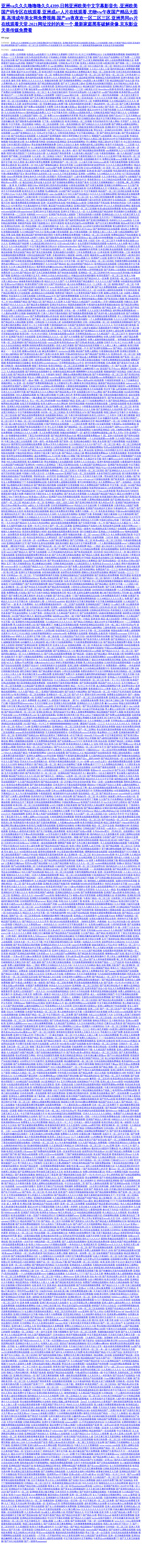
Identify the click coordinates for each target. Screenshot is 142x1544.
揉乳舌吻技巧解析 (29, 671)
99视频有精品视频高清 (60, 927)
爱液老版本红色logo (121, 1154)
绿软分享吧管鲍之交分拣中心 (76, 136)
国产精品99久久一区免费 (90, 246)
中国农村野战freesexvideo (21, 703)
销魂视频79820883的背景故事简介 (87, 884)
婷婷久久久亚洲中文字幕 (28, 636)
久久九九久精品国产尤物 (44, 904)
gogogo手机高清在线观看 (46, 569)
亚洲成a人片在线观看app (119, 677)
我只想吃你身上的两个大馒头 (30, 238)
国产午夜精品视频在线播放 (112, 1177)
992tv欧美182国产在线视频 (73, 1044)
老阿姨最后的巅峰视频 (129, 339)
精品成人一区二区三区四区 (104, 1052)
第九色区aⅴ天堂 (106, 502)
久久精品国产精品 (33, 1320)
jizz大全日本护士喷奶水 (115, 802)
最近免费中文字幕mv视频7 (63, 1425)
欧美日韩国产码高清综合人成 (78, 1436)
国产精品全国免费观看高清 (31, 415)
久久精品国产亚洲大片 (67, 613)
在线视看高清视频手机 (64, 849)
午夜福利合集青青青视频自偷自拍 (103, 304)
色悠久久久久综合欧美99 (120, 1206)
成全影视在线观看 (66, 1285)
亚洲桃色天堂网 (18, 1445)
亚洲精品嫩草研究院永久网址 (42, 840)
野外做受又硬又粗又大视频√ (118, 476)
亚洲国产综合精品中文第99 (99, 508)
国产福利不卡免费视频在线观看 (49, 1294)
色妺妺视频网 (18, 814)
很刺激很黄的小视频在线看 (107, 910)
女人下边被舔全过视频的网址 (107, 1495)
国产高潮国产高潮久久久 (44, 1177)
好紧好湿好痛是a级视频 (114, 808)
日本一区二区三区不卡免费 (109, 240)
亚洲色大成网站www (17, 1023)
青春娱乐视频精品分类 (38, 750)
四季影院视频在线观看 (72, 1503)
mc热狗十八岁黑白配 (44, 630)
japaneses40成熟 (72, 1349)
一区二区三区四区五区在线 (24, 977)
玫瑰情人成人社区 (50, 1343)
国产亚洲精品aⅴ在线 (120, 1183)
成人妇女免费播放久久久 (79, 284)
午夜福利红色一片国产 (124, 508)
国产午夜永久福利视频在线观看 (93, 1070)
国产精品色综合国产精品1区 (55, 846)
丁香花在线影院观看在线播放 (16, 1142)
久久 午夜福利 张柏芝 (51, 374)
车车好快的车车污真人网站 (106, 121)
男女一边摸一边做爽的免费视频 (107, 782)
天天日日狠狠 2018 (43, 703)
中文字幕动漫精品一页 (88, 133)
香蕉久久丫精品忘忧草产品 (123, 968)
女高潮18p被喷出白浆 (99, 924)
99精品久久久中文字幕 (122, 1119)
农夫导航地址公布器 (124, 83)
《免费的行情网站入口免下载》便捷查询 (64, 1384)
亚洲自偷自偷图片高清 (33, 168)
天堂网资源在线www (85, 334)
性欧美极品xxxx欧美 (76, 203)
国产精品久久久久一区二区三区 (118, 651)
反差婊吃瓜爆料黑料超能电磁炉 (90, 674)
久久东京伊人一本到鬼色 (99, 1375)
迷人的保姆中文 (88, 1180)
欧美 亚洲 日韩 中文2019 (112, 1262)
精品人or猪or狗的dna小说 (106, 811)
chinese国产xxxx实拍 (44, 895)
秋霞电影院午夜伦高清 (24, 822)
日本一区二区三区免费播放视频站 (51, 1271)
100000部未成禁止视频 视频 (14, 1250)
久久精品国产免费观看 (122, 930)
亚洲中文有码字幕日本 (54, 959)
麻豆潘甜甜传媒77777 (104, 1201)
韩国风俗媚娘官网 (77, 304)
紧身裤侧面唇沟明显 (73, 159)
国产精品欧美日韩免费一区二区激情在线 (50, 299)
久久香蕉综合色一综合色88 (20, 1017)
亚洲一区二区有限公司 (80, 1495)
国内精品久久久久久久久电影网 (43, 1396)
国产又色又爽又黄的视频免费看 (45, 98)
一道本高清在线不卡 (89, 95)
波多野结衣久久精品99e (113, 942)
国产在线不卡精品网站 (76, 691)
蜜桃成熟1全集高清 (98, 633)
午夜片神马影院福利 (78, 415)
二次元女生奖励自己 (38, 927)
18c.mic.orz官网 (107, 907)
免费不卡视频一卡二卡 (86, 511)
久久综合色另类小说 (40, 1058)
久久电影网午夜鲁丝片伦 (94, 1314)
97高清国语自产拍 (100, 875)
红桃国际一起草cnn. (103, 1460)
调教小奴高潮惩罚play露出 (80, 1201)
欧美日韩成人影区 (110, 1122)
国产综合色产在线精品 (124, 1375)
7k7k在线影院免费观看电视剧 (111, 974)
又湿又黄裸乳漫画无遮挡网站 (41, 331)
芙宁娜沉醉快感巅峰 (111, 849)
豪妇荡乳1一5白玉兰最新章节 (101, 773)
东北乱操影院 (28, 1535)
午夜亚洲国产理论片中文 (53, 1404)
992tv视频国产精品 (18, 302)
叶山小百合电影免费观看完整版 (117, 467)
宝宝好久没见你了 (33, 1451)
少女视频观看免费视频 (113, 54)
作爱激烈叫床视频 (46, 837)
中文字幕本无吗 (59, 112)
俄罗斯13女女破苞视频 (99, 424)
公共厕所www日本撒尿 (18, 299)
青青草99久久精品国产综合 (40, 1358)
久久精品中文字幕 (92, 459)
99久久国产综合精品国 (32, 872)
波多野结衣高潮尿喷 (71, 572)
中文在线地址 (69, 657)
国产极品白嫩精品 (93, 808)
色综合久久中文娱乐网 (85, 505)
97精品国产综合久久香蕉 (109, 785)
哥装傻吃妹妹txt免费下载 (55, 104)
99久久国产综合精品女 (55, 284)
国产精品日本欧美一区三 (56, 1041)
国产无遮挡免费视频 (46, 822)
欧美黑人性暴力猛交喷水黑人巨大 (74, 1227)
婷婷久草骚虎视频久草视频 (69, 662)
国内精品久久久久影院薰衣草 (104, 834)
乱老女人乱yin (60, 645)
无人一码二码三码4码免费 (42, 400)
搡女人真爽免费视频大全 (59, 409)
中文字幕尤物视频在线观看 (109, 601)
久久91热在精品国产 (19, 246)
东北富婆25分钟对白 (110, 1230)
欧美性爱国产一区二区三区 (110, 275)
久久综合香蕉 (62, 1265)
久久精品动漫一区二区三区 (45, 1387)
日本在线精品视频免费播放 (107, 1061)
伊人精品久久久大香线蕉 (114, 1212)
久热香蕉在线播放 (117, 453)
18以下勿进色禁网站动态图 (66, 1090)
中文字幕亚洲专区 (113, 735)
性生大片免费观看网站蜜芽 (121, 988)
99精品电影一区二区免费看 (47, 1241)
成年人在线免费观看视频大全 (119, 60)
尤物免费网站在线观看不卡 (57, 558)
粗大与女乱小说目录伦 (15, 1358)
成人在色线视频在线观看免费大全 (105, 787)
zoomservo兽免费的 (59, 718)
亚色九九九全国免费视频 (46, 828)
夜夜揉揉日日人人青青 (99, 689)
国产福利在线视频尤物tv (50, 1355)
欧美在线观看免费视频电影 (82, 598)
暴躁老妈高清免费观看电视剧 (69, 1532)
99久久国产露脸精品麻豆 (46, 165)
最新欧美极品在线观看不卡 (114, 1239)
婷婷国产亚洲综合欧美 (26, 645)
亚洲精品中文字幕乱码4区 (14, 127)
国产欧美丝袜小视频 (114, 299)
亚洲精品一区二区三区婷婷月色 (93, 272)
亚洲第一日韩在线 (35, 322)
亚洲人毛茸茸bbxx (41, 1119)
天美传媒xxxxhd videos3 (98, 930)
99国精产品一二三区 (16, 331)
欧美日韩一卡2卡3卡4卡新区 (34, 334)
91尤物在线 (107, 1393)
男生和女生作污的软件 (127, 491)
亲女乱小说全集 (35, 1041)
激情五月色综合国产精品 (95, 1413)
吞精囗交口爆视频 (41, 933)
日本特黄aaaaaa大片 (46, 296)
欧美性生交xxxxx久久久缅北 (106, 563)
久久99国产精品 (89, 1157)
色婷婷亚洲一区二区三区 (91, 680)
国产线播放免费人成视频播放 (18, 1457)
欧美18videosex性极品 (126, 1041)
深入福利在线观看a (46, 715)
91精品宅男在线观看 (113, 645)
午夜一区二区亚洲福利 (12, 342)
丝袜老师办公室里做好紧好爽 (34, 479)
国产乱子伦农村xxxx (11, 1192)
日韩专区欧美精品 (66, 133)
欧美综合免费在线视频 (18, 785)
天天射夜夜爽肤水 (76, 648)
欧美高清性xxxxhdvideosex (45, 363)
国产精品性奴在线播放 (73, 508)
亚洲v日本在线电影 (101, 1297)
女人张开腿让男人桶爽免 (59, 1000)
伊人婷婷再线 (113, 1174)
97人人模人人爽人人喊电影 (113, 345)
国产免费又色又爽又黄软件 (22, 595)
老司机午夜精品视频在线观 (62, 761)
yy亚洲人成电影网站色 (24, 249)
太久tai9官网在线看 (78, 918)
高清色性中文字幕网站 (42, 796)
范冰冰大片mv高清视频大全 (34, 761)
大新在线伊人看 (36, 601)
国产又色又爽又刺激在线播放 (85, 360)
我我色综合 (47, 680)
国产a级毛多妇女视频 (49, 1108)
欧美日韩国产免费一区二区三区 (115, 406)
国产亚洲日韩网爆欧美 (97, 220)
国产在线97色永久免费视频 (82, 1480)
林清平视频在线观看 (76, 1335)
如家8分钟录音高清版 (126, 881)
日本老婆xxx (42, 953)
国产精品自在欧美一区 (52, 782)
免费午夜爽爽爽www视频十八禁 (58, 1320)
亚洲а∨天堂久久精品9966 (55, 444)
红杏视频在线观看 (10, 232)
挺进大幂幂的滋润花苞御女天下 (100, 1195)
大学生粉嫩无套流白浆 (123, 1518)
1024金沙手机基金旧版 (93, 709)
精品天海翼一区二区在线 (67, 1358)
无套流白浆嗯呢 (78, 171)
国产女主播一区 (123, 366)
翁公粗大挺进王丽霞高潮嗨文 (91, 657)
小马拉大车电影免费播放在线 (105, 1116)
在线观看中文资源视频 (68, 485)
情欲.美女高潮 (99, 441)
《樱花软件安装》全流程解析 (23, 546)
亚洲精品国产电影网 (19, 243)
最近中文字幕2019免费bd (38, 610)
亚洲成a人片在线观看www (111, 531)
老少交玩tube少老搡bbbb (78, 1148)
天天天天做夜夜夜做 (86, 974)
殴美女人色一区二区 (58, 1486)
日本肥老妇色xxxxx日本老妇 (58, 240)
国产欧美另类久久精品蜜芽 (91, 805)
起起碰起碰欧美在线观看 (104, 1416)
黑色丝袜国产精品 (22, 252)
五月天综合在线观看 (103, 857)
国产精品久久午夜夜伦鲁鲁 (17, 1183)
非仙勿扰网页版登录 (25, 1180)
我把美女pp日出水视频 (18, 1090)
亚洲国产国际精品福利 (52, 691)
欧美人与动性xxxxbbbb (50, 499)
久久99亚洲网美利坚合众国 (33, 357)
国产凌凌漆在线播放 (25, 1174)
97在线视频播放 (72, 520)
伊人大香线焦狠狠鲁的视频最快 (107, 581)
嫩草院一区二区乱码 (99, 1078)
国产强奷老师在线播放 (41, 785)
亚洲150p (76, 299)
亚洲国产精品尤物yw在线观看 (32, 1486)
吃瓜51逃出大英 (83, 1320)
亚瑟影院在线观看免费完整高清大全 (33, 555)
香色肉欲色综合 (118, 203)
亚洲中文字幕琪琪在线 (53, 1422)
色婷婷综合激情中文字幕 (79, 57)
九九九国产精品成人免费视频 (92, 1142)
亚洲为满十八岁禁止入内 (24, 1326)
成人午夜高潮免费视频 (35, 1137)
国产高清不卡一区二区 (18, 1492)
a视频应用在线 (54, 339)
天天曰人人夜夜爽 (100, 1433)
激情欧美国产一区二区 (123, 284)
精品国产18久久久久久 (109, 683)
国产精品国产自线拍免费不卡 (57, 418)
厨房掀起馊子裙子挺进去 (82, 1340)
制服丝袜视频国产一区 (71, 432)
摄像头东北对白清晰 (129, 1046)
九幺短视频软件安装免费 (23, 1070)
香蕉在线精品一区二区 (75, 66)
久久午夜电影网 (126, 514)
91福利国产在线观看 (65, 866)
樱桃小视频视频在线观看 (21, 741)
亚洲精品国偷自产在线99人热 (87, 526)
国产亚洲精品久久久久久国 (124, 639)
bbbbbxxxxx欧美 (101, 162)
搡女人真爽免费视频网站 (83, 712)
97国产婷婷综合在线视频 (56, 424)
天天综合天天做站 (107, 1407)
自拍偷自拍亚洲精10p (66, 1308)
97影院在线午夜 (12, 1160)
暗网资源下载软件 (64, 293)
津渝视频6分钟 (122, 825)
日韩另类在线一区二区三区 (88, 1145)
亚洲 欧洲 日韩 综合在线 (95, 741)
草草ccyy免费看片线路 (117, 1172)
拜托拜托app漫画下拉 (27, 1291)
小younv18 (91, 267)
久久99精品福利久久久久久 (122, 101)
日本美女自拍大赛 (36, 153)
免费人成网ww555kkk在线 (35, 817)
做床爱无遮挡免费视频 (123, 1515)
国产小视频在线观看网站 (31, 657)
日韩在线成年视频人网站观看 (46, 1364)
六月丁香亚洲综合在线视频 (58, 939)
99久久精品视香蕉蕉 (16, 462)
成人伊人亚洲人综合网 (121, 1433)
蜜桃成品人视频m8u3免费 (37, 790)
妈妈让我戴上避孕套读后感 (65, 1401)
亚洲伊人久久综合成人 (85, 462)
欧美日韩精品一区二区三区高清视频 (66, 366)
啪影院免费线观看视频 (61, 1463)
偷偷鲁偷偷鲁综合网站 (71, 828)
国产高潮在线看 (78, 1521)
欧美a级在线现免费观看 (109, 208)
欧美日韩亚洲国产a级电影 (41, 892)
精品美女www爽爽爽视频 (34, 1495)
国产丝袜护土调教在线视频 (122, 1529)
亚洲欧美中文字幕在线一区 (118, 127)
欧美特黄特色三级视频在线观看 (87, 1087)
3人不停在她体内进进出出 (60, 552)
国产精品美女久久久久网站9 (40, 392)
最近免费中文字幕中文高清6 (114, 555)
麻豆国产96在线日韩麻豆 (61, 206)
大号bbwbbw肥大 (100, 831)
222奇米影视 (103, 252)
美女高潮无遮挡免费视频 (109, 729)
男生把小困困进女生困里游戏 (93, 115)
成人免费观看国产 (70, 1180)
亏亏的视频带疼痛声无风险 (46, 575)
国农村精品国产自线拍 (38, 1239)
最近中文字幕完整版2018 (108, 118)
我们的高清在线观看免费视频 (34, 470)
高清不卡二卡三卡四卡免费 (35, 325)
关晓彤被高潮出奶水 (46, 1378)
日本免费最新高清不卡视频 (113, 595)
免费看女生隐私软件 (117, 694)
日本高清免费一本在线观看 (33, 1093)
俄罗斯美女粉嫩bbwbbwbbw (49, 267)
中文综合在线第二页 (75, 1183)
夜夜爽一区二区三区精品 (43, 1230)
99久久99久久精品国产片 (57, 1361)
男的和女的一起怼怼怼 (45, 476)
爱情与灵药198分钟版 (95, 694)
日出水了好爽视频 (15, 1012)
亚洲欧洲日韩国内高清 (77, 1093)
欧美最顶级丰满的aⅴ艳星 (112, 496)
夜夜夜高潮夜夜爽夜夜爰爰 (31, 1436)
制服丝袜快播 (51, 80)
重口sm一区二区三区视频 (121, 1169)
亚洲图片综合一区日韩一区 (68, 1500)
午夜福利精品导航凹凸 (76, 1209)
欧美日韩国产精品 (92, 467)
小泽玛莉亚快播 (118, 924)
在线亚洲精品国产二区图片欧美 (22, 197)
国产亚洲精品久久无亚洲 (93, 331)
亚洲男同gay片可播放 (57, 1474)
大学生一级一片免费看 (75, 310)
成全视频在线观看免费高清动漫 (62, 531)
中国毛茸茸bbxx (80, 238)
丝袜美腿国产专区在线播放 (109, 1253)
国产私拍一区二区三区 (33, 1192)
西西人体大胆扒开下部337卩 (117, 1524)
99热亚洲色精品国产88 (83, 1163)
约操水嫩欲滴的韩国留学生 (126, 1509)
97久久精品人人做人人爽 (85, 1035)
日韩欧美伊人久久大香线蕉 (47, 1529)
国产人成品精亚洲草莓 (83, 77)
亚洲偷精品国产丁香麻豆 (98, 604)
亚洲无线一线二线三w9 (121, 278)
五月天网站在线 (68, 1081)
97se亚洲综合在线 (122, 238)
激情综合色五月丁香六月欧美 (18, 514)
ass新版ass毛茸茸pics (52, 948)
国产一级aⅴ (27, 380)
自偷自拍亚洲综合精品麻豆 (61, 936)
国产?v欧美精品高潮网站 (76, 1431)
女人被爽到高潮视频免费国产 (29, 1346)
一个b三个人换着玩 (118, 1413)
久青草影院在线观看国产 (37, 1067)
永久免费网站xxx (106, 482)
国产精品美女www (108, 793)
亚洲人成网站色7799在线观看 (111, 1006)
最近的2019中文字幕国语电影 (116, 139)
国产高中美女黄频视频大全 (123, 1131)
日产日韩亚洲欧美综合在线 (108, 878)
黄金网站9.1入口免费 (107, 732)
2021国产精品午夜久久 (18, 400)
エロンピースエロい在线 (61, 217)
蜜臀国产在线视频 (34, 558)
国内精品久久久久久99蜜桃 (20, 459)
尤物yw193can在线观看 (49, 278)
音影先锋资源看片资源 (56, 1346)
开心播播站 (91, 142)
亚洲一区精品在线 (64, 1084)
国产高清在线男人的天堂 (95, 1169)
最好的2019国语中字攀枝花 (104, 1148)
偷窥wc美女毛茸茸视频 (84, 895)
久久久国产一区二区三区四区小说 (90, 814)
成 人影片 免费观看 (27, 700)
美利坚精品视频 (76, 403)
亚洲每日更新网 (127, 351)
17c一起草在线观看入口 (31, 860)
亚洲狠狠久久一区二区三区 (67, 328)
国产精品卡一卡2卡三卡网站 (18, 1198)
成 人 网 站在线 (85, 450)
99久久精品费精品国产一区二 (65, 1067)
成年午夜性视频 (86, 1064)
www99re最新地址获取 (61, 377)
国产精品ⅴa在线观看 (28, 1154)
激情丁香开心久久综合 (45, 290)
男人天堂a (118, 432)
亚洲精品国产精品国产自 (21, 1465)
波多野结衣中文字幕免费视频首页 (18, 1049)
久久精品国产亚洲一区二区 (28, 709)
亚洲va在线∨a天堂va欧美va (82, 1474)
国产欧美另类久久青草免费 (96, 639)
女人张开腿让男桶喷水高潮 (82, 718)
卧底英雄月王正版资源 (67, 630)
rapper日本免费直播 (81, 945)
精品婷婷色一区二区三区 (106, 104)
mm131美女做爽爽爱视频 (40, 1023)
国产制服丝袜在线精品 (128, 755)
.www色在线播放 (42, 907)
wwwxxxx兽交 (11, 566)
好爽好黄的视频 (83, 825)
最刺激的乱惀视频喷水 (40, 270)
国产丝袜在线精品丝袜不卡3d (87, 418)
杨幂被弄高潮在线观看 (33, 529)
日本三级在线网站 (73, 467)
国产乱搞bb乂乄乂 (74, 753)
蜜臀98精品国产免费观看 (74, 1465)
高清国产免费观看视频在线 (39, 383)
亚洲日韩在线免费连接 (98, 1241)
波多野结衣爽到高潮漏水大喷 (32, 409)
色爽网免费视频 (100, 101)
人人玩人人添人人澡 (99, 69)
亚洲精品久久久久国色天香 (90, 703)
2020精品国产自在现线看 (27, 1081)
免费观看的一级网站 (116, 665)
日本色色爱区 (119, 255)
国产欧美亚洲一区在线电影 (124, 479)
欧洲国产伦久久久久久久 (13, 304)
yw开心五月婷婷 (65, 968)
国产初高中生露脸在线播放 (93, 1492)
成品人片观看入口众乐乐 (32, 974)
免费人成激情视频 (16, 965)
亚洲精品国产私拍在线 (23, 1279)
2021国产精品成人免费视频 (84, 357)
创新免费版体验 (102, 1163)
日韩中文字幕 (59, 1300)
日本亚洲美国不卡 (83, 790)
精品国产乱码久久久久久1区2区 (24, 776)
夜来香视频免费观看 (19, 1058)
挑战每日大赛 (67, 1102)
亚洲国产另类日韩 (30, 1212)
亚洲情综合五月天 (127, 607)
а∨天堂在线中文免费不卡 (57, 834)
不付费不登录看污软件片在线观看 (32, 1044)
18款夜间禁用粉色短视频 (97, 636)
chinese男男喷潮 (14, 176)
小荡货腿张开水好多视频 (95, 1012)
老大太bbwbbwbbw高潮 (103, 854)
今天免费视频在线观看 (45, 741)
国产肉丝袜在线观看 (67, 272)
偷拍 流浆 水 (52, 368)
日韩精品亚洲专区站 (99, 610)
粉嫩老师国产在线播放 (15, 139)
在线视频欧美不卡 (92, 159)
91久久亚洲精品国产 (111, 1361)
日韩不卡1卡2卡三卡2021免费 (118, 342)
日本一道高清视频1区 (70, 124)
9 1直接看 (128, 1000)
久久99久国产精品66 (56, 264)
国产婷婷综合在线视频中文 (38, 371)
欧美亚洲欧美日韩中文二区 (78, 101)
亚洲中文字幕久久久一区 (73, 211)
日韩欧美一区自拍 (125, 1381)
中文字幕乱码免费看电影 (109, 1003)
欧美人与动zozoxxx (37, 936)
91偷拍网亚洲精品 (100, 430)
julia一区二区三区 (91, 1396)
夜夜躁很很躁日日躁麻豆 (19, 363)
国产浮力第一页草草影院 (21, 1529)
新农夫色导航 (66, 165)
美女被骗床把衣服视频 (128, 889)
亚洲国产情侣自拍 (32, 1029)
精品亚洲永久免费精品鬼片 (78, 72)
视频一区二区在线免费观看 (47, 380)
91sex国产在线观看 (61, 360)
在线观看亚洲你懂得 (51, 348)
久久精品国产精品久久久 (31, 566)
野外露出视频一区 (36, 1503)
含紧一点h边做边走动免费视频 (65, 1157)
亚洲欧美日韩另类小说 (68, 715)
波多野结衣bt (127, 686)
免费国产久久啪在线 (123, 1113)
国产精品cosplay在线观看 (39, 450)
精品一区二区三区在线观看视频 (33, 421)
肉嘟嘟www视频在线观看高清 (84, 1099)
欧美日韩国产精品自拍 (72, 278)
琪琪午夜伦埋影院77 (16, 153)
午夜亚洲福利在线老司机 (24, 278)
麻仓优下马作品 (110, 1209)
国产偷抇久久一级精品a (52, 776)
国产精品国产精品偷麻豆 (117, 1108)
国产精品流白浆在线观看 (110, 1000)
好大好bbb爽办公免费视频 (120, 1503)
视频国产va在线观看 (101, 136)
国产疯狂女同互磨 (49, 1337)
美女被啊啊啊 (91, 1177)
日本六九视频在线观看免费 (45, 875)
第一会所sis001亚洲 (109, 1425)
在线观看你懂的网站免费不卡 (35, 66)
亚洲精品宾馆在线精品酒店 (33, 1518)
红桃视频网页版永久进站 (16, 1288)
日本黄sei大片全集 (54, 974)
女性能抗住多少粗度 (40, 607)
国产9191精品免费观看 (118, 1055)
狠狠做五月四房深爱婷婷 (107, 77)
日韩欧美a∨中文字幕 (69, 63)
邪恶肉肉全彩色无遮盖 (121, 875)
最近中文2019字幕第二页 (29, 72)
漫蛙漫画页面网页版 (123, 1401)
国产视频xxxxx (126, 744)
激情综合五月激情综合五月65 (48, 261)
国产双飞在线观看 (37, 552)
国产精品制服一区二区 (18, 607)
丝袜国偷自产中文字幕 (88, 1081)
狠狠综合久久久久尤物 (84, 409)
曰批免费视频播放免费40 (112, 616)
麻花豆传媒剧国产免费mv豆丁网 (71, 787)
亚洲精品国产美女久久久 (69, 476)
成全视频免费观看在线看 (120, 761)
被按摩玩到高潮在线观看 (122, 1343)
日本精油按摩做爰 (45, 866)
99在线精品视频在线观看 (89, 1212)
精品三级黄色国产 (112, 822)
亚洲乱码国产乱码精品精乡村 (88, 206)
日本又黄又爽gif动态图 (18, 706)
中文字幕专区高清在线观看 (97, 1387)
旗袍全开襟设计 (25, 764)
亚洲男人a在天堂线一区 (93, 846)
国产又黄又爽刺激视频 (47, 1375)
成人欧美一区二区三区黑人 (63, 479)
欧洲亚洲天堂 (113, 933)
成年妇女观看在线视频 (24, 1128)
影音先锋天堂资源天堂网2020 (85, 1323)
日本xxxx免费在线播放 (62, 790)
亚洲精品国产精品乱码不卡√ (72, 773)
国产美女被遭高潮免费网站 (31, 1125)
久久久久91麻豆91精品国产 (43, 1288)
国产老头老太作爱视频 (75, 494)
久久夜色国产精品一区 (12, 1451)
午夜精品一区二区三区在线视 (95, 235)
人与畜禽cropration (54, 473)
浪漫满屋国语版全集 (83, 130)
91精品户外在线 (30, 854)
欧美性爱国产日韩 (34, 284)
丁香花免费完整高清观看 (23, 1399)
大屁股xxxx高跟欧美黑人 (80, 112)
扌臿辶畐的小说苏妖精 (112, 435)
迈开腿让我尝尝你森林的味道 (123, 1189)
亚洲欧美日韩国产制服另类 (56, 884)
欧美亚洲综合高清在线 (121, 1078)
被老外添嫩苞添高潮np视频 (73, 316)
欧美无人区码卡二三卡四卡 (102, 415)
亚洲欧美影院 (81, 607)
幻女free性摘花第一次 (94, 168)
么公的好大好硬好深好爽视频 (97, 226)
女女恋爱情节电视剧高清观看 (92, 243)
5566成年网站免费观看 (120, 1364)
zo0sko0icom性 (60, 633)
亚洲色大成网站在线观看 (64, 270)
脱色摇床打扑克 (88, 456)
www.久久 (119, 1521)
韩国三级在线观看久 (122, 753)
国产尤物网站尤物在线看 (66, 549)
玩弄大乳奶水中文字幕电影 (77, 581)
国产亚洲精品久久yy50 (64, 651)
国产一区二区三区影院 (44, 1032)
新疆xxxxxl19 (59, 878)
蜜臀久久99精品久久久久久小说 (56, 965)
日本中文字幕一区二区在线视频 (94, 630)
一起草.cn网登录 (44, 878)
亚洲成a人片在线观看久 (48, 857)
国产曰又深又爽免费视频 (107, 223)
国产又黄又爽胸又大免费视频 (120, 587)
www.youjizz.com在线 (110, 1445)
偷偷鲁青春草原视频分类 (31, 281)
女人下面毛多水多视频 (68, 331)
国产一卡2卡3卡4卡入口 (94, 1174)
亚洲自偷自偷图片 (82, 441)
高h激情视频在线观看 (37, 1145)
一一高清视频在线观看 (100, 869)
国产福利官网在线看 (75, 220)
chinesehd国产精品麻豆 (97, 1529)
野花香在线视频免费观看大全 (88, 982)
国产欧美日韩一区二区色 (40, 1329)
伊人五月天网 (122, 854)
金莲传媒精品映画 (27, 83)
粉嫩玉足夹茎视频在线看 (66, 625)
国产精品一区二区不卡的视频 (115, 1076)
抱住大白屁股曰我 (41, 819)
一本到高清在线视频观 (35, 130)
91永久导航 (21, 194)
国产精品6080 (37, 1317)
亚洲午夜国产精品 (30, 1038)
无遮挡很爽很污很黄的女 (116, 1497)
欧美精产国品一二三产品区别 (109, 962)
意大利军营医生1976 (76, 412)
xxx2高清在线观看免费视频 (71, 904)
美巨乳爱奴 (125, 575)
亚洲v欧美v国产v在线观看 (99, 171)
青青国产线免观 (38, 1372)
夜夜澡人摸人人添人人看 (105, 232)
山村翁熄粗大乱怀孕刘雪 (128, 389)
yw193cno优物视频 (75, 677)
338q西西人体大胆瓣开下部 (95, 80)
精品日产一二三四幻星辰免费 (18, 95)
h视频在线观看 (116, 302)
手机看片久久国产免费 (111, 1032)
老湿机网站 (120, 895)
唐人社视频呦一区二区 (51, 1038)
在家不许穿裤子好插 (96, 1236)
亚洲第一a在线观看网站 (62, 607)
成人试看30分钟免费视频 (101, 238)
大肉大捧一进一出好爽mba (35, 540)
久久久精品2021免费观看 (66, 680)
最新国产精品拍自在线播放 (111, 383)
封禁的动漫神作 (23, 1285)
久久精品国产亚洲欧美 (33, 686)
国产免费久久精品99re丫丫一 (89, 1038)
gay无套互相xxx (55, 721)
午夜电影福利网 (58, 913)
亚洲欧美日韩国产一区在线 (20, 968)
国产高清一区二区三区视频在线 (120, 107)
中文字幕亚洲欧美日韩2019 (43, 246)
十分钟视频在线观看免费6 (69, 1413)
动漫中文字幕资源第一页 (63, 889)
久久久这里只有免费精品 (99, 310)
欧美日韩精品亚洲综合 (33, 939)
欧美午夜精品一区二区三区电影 (102, 1044)
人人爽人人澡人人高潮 (32, 1189)
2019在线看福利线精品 (57, 991)
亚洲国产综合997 (30, 665)
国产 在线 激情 (33, 962)
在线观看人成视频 (126, 529)
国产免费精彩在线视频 (61, 229)
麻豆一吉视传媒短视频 (29, 1236)
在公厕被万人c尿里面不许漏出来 (53, 700)
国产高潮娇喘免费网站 (70, 80)
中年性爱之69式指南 (67, 1073)
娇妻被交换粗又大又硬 (107, 1471)
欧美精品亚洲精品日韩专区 (47, 1465)
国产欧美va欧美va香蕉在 (78, 1052)
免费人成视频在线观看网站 (52, 767)
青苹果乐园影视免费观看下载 (87, 395)
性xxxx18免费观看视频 (77, 69)
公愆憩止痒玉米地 (66, 840)
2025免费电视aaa (47, 1076)
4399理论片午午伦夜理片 (32, 1061)
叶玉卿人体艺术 (64, 395)
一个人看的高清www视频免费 (76, 1105)
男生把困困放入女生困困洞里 (58, 462)
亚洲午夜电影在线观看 (108, 462)
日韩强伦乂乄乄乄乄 (55, 1317)
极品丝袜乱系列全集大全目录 (36, 182)
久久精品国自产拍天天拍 (72, 636)
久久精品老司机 (113, 1422)
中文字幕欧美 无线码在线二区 (118, 1372)
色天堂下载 (109, 389)
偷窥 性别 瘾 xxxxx (75, 1166)
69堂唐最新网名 (122, 790)
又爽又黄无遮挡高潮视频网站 (48, 467)
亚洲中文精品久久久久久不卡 (66, 950)
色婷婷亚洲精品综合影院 (91, 625)
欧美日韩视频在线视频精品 (48, 159)
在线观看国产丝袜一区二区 (38, 75)
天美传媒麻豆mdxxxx (44, 459)
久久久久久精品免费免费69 (119, 165)
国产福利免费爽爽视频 (68, 296)
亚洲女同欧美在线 (36, 1201)
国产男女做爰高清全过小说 (60, 561)
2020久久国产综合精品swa (14, 1329)
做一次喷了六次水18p (128, 927)
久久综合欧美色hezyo (14, 112)
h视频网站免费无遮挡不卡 (92, 665)
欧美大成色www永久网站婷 (54, 403)
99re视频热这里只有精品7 (104, 529)
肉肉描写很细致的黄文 (117, 805)
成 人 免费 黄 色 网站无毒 (19, 1204)
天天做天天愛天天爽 (103, 1291)
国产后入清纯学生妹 (30, 348)
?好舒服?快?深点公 (41, 889)
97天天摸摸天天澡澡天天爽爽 (24, 171)
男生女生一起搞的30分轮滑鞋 (108, 130)
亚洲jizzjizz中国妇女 (14, 284)
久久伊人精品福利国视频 (39, 651)
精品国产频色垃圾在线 (42, 258)
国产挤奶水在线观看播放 (76, 1399)
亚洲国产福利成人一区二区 (14, 270)
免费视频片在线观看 (78, 633)
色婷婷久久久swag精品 (120, 220)
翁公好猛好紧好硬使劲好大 (118, 1058)
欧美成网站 (57, 494)
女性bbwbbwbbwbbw (67, 246)
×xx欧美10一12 (113, 828)
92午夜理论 (16, 206)
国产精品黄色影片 (24, 648)
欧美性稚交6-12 (8, 339)
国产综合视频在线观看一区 (58, 529)
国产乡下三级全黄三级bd (73, 83)
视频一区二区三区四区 (124, 98)
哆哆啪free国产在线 (114, 953)
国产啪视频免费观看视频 (81, 313)
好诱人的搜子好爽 (112, 336)
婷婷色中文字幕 (125, 918)
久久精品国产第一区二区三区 (86, 75)
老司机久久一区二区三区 (21, 1233)
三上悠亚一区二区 (102, 284)
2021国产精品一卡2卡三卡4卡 (111, 1474)
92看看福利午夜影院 (130, 462)
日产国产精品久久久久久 (59, 130)
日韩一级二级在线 (50, 636)
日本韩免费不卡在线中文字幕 (15, 758)
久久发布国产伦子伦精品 (123, 1288)
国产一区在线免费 (120, 1093)
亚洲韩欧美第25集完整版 (42, 1492)
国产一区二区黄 (38, 758)
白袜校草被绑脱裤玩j (41, 633)
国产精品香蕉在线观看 (113, 980)
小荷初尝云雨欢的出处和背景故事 (88, 587)
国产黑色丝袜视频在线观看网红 (102, 776)
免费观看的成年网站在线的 (46, 1087)
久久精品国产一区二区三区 (106, 1477)
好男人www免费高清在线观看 (15, 721)
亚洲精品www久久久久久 (110, 1244)
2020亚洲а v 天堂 (99, 302)
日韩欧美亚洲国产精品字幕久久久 (110, 112)
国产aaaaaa (110, 971)
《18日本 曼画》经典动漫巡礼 (119, 537)
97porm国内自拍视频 (17, 1201)
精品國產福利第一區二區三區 (78, 1061)
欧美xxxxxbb (82, 1078)
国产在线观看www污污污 (69, 741)
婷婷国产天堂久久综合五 (104, 1305)
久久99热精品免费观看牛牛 (96, 668)
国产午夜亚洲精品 (13, 1029)
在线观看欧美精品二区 (56, 415)
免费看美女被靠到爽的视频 (60, 1407)
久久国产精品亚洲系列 (29, 782)
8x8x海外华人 (123, 627)
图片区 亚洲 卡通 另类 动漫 (105, 1320)
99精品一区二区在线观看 (46, 124)
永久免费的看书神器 (35, 142)
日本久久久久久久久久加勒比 (97, 1113)
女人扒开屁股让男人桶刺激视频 (85, 1303)
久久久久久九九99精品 (84, 965)
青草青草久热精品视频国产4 (49, 188)
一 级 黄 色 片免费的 (16, 185)
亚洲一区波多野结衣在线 (53, 203)
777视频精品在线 (118, 217)
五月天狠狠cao (133, 115)
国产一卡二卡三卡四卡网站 (49, 1399)
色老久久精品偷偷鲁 (119, 1282)
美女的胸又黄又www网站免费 (36, 674)
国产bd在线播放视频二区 (23, 866)
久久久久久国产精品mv (106, 901)
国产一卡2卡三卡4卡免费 (74, 499)
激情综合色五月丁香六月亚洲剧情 (47, 1349)
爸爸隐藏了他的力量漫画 (105, 514)
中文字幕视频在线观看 (29, 412)
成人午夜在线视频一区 (81, 232)
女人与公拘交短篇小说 (119, 921)
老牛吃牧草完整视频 (95, 363)
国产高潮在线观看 (88, 683)
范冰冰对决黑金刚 (77, 92)
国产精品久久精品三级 (90, 139)
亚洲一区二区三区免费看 (72, 1204)
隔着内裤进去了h (63, 895)
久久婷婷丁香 (75, 901)
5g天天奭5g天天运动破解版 (96, 1259)
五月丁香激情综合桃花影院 (70, 1177)
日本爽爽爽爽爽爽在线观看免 (87, 1524)
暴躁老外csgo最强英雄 (101, 255)
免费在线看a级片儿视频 (15, 360)
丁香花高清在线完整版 (122, 1163)
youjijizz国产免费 (53, 168)
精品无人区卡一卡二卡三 (61, 1122)
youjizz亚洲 (52, 342)
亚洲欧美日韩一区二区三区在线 (96, 1017)
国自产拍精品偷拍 (57, 584)
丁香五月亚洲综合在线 (67, 464)
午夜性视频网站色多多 (85, 872)
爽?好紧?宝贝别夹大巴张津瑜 (27, 208)
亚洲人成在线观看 (114, 1506)
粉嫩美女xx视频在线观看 (56, 918)
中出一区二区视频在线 (76, 1009)
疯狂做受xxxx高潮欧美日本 (42, 89)
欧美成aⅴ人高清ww (38, 496)
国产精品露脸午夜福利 (50, 671)
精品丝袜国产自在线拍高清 (97, 753)
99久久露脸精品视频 (26, 395)
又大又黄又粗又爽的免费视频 (100, 1489)
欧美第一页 (88, 901)
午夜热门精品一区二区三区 (96, 898)
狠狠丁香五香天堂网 (40, 1046)
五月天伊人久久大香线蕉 (92, 296)
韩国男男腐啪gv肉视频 (113, 1084)
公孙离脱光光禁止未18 (82, 1268)
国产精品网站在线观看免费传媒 (59, 860)
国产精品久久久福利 (81, 1518)
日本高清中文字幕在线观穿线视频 (69, 785)
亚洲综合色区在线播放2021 (68, 86)
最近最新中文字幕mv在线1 (91, 107)
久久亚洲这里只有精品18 (61, 1145)
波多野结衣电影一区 (32, 104)
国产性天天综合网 (56, 744)
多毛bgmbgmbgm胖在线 (80, 1486)
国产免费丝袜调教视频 (75, 438)
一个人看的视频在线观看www (111, 543)
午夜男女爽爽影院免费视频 (67, 235)
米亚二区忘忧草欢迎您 (66, 1311)
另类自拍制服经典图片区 (115, 395)
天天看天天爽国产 (38, 217)
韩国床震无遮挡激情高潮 (51, 854)
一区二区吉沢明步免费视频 (113, 750)
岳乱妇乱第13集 (61, 1291)
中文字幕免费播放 (45, 1259)
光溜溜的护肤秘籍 (63, 258)
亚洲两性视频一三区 (120, 252)
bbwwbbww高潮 (106, 89)
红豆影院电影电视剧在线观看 (72, 1279)
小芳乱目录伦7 (22, 1230)
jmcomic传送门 (62, 1323)
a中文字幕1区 (76, 735)
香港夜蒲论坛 (94, 179)
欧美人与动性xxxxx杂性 (41, 706)
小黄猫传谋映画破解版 (76, 386)
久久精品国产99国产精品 (85, 1198)
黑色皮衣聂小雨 (116, 654)
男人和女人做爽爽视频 (118, 956)
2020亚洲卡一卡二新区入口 (48, 1448)
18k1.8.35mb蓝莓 (120, 136)
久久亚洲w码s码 (32, 1512)
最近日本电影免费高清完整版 (106, 659)
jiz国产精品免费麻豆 (59, 540)
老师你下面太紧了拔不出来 (47, 453)
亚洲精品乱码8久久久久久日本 (56, 945)
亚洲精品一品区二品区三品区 (59, 502)
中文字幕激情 (90, 191)
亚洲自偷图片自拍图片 (64, 252)
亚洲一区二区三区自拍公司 (67, 1218)
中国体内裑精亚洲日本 (15, 787)
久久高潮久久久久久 (39, 101)
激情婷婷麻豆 (70, 1393)
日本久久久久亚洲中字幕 (109, 156)
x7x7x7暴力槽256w (71, 1509)
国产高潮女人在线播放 (115, 270)
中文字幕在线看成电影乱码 (85, 1390)
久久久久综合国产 (105, 427)
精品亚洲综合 (22, 1282)
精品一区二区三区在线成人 (39, 747)
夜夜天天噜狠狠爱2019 (22, 849)
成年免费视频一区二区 (20, 1119)
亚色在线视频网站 (76, 142)
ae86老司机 (123, 287)
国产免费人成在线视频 (79, 566)
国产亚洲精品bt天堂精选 (13, 1297)
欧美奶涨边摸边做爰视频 (36, 511)
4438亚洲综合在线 (28, 851)
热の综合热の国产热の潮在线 (51, 910)
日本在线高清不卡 (43, 849)
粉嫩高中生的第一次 (113, 418)
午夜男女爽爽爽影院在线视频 (115, 360)
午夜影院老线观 (112, 380)
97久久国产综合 (114, 1352)
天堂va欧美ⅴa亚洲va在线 (77, 956)
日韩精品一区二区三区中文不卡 (90, 747)
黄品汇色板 (52, 901)
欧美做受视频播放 (17, 389)
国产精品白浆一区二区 (50, 546)
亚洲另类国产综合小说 (96, 988)
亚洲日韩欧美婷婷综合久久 (49, 1393)
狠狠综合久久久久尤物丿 (19, 875)
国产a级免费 (19, 770)
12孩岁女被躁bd (89, 328)
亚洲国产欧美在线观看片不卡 (32, 427)
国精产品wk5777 (117, 115)
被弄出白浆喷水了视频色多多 (54, 735)
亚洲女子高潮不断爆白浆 (48, 1064)
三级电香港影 (109, 627)
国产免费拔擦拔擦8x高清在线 (44, 316)
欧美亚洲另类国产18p (56, 886)
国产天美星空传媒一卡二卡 (91, 523)
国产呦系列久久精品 (73, 1140)
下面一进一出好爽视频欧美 (100, 1521)
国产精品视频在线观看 (48, 83)
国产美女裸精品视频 (113, 392)
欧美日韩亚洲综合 (88, 383)
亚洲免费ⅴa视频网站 (117, 1314)
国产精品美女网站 (130, 304)
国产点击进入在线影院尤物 (68, 668)
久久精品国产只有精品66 (69, 1378)
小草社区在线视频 (71, 671)
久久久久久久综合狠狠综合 (33, 1000)
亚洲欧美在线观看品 (100, 1093)
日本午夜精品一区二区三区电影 (94, 1160)
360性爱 (29, 69)
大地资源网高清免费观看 (62, 817)
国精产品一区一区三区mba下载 (51, 1262)
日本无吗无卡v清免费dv (66, 1492)
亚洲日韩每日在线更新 (52, 581)
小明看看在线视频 (90, 406)
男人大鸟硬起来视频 (103, 948)
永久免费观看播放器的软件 (48, 604)
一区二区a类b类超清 (32, 1253)
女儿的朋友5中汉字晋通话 (47, 1457)
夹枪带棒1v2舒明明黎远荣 (90, 270)
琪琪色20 (21, 747)
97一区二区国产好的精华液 (80, 910)
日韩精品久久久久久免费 (25, 432)
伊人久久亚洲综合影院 (43, 1323)
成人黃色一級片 (69, 150)
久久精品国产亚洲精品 (64, 1023)
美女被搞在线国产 (54, 1436)
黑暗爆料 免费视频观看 (75, 1186)
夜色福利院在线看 (34, 77)
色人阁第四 (124, 1148)
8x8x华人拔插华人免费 (20, 1364)
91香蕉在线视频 (76, 185)
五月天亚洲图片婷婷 (14, 773)
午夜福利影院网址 (37, 753)
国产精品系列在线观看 (58, 587)
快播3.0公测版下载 (70, 456)
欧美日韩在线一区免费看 (105, 1046)
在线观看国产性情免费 (97, 1364)
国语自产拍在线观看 (93, 1378)
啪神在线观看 (131, 531)
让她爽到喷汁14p (90, 368)
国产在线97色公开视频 (85, 738)
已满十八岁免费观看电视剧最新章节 (89, 398)
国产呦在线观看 (95, 412)
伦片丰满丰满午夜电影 (125, 325)
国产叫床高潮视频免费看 (88, 1285)
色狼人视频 (30, 837)
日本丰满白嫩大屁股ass (65, 107)
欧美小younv (15, 1495)
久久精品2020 (118, 1387)
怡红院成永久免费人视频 (55, 1253)
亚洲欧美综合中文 (77, 179)
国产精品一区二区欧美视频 (59, 982)
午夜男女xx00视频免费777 (106, 1538)
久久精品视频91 (69, 1064)
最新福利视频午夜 (80, 834)
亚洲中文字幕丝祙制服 (30, 572)
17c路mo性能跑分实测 (79, 886)
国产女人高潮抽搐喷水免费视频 (60, 1506)
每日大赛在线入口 (67, 1212)
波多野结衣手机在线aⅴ (93, 1151)
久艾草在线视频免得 (16, 1195)
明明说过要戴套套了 (14, 837)
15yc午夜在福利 (21, 1349)
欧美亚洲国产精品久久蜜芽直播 (66, 898)
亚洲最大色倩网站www (115, 185)
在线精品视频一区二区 (79, 645)
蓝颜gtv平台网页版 (24, 662)
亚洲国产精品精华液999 (127, 502)
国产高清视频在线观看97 (88, 849)
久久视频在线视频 (22, 310)
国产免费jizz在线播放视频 (118, 715)
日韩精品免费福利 (94, 1128)
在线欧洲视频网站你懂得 (57, 686)
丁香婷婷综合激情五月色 (124, 1358)
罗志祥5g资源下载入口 (32, 447)
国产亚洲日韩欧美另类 (86, 502)
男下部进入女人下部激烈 (30, 1163)
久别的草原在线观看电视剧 (117, 662)
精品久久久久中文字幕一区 (36, 913)
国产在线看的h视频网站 (70, 537)
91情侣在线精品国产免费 (38, 255)
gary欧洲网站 (57, 66)
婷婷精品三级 (27, 1271)
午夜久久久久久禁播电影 (86, 1445)
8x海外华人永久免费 (117, 243)
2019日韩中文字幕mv (72, 380)
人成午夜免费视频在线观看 (87, 176)
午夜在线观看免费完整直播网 (73, 689)
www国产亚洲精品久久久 (23, 133)
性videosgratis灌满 (89, 1067)
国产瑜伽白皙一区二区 (84, 796)
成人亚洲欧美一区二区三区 (77, 854)
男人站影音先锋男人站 (24, 625)
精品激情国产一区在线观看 (102, 1431)
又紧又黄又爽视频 (126, 415)
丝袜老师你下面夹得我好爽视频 (62, 683)
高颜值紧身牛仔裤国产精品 (111, 328)
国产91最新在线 (59, 610)
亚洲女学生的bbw (58, 304)
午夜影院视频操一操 (109, 153)
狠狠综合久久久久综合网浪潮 (113, 1483)
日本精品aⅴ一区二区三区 (19, 575)
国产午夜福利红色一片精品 (76, 619)
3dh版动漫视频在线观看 (110, 613)
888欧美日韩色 (101, 1294)
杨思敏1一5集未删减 (32, 398)
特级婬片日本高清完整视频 (79, 1294)
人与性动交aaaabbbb (55, 601)
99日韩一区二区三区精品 (53, 412)
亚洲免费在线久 (12, 447)
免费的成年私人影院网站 (92, 144)
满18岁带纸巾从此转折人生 (38, 174)
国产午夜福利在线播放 (68, 1017)
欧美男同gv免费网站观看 (125, 1090)
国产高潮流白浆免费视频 (106, 575)
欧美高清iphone (66, 342)
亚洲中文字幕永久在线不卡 (121, 258)
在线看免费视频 (53, 1105)
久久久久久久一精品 (106, 889)
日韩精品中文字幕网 (46, 1128)
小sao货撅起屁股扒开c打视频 (118, 1378)
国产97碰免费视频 (116, 441)
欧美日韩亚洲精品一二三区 (69, 89)
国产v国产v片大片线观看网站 (87, 1224)
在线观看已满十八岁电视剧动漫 (41, 770)
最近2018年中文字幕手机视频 (101, 109)
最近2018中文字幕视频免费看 (25, 1454)
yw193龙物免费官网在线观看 (15, 1352)
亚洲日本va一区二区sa (77, 959)
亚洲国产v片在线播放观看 (33, 430)
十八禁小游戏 (123, 767)
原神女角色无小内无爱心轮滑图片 (39, 176)
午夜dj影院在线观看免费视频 (65, 1369)
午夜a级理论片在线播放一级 (89, 1372)
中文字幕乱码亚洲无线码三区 (58, 942)
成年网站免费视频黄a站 (124, 310)
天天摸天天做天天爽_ (92, 476)
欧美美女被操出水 (73, 1172)
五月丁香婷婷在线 (110, 939)
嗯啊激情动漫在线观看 (96, 851)
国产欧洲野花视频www (100, 348)
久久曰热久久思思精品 (114, 246)
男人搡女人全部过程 (115, 709)
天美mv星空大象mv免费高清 (27, 956)
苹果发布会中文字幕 (31, 948)
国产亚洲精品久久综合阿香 (109, 409)
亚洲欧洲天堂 (45, 645)
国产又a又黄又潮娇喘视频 (91, 60)
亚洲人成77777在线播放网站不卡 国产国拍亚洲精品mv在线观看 (107, 400)
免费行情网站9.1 (73, 406)
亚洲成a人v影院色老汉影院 (22, 831)
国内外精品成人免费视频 (122, 69)
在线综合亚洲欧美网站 (22, 828)
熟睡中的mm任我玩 (35, 1003)
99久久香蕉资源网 (71, 1535)
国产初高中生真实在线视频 (40, 543)
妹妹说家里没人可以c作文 (104, 945)
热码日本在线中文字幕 (116, 884)
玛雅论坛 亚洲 (131, 302)
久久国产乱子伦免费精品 (111, 799)
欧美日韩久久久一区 (86, 290)
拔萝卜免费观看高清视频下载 (103, 860)
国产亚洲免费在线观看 (102, 566)
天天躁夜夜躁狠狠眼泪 (83, 962)
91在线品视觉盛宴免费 (18, 1084)
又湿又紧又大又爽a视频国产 (57, 1163)
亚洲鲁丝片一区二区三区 (58, 694)
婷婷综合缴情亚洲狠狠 (108, 1180)
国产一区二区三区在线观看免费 (92, 697)
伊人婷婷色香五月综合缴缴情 (21, 1259)
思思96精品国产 (65, 176)
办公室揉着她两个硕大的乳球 (86, 200)
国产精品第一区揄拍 (83, 654)
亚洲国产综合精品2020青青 (118, 1308)
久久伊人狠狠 (11, 1169)
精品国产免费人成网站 (87, 351)
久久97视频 (119, 904)
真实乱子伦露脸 (62, 1268)
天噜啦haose (19, 1003)
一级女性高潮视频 (109, 95)
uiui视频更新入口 (114, 150)
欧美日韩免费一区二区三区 (107, 1439)
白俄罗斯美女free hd (114, 1311)
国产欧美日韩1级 (105, 267)
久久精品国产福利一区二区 (33, 115)
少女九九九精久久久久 (88, 907)
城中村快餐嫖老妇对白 (45, 1017)
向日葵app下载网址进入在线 (61, 758)
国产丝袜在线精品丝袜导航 (56, 398)
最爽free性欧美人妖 (113, 293)
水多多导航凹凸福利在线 (108, 473)
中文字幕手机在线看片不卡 (33, 1113)
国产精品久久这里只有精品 (33, 811)
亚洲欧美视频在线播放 (53, 956)
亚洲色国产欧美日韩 (73, 168)
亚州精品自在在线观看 (105, 264)
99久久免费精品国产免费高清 (94, 485)
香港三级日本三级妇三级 (111, 700)
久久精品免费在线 (106, 1157)
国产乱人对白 (96, 1311)
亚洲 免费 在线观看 (29, 1303)
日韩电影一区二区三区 (42, 1142)
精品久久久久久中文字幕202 (22, 1509)
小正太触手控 (94, 92)
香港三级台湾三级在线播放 (40, 139)
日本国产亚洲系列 (76, 325)
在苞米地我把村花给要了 (81, 104)
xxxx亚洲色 (83, 1311)
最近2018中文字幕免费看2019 (108, 622)
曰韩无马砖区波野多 (79, 994)
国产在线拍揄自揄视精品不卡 (50, 1052)
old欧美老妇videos (36, 886)
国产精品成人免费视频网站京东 (110, 1221)
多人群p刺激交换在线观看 (14, 1206)
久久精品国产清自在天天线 (121, 1349)
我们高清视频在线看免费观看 (102, 316)
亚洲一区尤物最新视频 (119, 1535)
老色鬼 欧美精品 (106, 511)
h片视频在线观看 (58, 1244)
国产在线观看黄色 (88, 613)
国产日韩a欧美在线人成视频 (89, 342)
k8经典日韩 (108, 63)
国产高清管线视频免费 (36, 584)
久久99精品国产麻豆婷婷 (25, 1076)
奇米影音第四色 (18, 750)
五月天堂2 (104, 217)
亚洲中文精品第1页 (48, 1026)
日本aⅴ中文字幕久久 (47, 133)
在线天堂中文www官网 (65, 1468)
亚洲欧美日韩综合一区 (24, 1375)
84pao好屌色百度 (130, 822)
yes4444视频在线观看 (105, 863)
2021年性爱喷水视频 (61, 389)
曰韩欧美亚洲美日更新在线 (90, 127)
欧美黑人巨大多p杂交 (49, 930)
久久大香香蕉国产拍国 (32, 1160)
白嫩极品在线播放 (55, 1273)
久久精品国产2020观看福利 (24, 499)
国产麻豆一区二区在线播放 (45, 319)
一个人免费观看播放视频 (100, 319)
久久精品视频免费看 (62, 1198)
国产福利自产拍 (27, 1378)
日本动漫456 (59, 1335)
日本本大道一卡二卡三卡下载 (28, 942)
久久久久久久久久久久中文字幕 (96, 1509)
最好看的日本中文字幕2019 (112, 1390)
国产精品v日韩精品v (83, 622)
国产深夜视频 (80, 1014)
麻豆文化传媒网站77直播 (69, 764)
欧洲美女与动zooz (48, 1212)
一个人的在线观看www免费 (100, 438)
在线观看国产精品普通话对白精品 (102, 1204)
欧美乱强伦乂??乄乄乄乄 (88, 1239)
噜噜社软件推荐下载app (106, 1064)
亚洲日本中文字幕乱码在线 (46, 211)
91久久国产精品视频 (59, 863)
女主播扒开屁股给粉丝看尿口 (39, 1311)
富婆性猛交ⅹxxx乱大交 (103, 1218)
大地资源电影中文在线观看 (53, 665)
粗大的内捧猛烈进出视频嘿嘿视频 (65, 1113)
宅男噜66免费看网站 (103, 790)
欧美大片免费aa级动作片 (42, 1527)
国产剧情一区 (66, 441)
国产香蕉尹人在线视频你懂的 (125, 997)
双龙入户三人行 (119, 689)
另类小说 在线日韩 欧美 (20, 1087)
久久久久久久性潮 (103, 98)
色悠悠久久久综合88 (14, 69)
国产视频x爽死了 (44, 625)
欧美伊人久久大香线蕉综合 (57, 77)
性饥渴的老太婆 (16, 142)
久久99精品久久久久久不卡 (37, 517)
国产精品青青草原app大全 (63, 435)
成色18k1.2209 (18, 1442)
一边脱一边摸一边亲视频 (13, 54)
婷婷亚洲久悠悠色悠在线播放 (53, 185)
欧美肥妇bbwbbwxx (29, 578)
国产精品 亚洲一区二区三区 (115, 307)
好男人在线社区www (19, 316)
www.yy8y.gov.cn (85, 479)
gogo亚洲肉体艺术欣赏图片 (75, 1448)
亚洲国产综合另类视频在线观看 (64, 496)
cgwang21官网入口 (101, 534)
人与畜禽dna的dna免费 (68, 822)
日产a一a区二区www (114, 1367)
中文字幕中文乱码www (82, 811)
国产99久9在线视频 (13, 1541)
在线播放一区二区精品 (22, 1332)
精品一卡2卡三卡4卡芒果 (83, 686)
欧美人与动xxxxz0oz (38, 1244)
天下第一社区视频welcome (56, 1340)
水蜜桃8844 (69, 974)
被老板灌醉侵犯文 (31, 581)
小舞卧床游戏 (13, 1038)
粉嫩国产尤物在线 (32, 1390)
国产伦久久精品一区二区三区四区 (97, 261)
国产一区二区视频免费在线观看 (123, 1140)
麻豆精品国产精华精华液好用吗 (37, 235)
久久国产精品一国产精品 (93, 933)
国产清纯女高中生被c (110, 133)
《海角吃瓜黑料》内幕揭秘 (93, 921)
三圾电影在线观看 (117, 403)
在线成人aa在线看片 (36, 54)
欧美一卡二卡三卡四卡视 (117, 680)
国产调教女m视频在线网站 (124, 124)
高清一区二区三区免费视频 (119, 168)
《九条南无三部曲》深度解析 (98, 1337)
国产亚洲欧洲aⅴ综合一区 (122, 499)
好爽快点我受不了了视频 (31, 1169)
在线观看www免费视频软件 (102, 377)
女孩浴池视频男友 (40, 1425)
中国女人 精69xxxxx (63, 1276)
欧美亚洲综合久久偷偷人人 (79, 744)
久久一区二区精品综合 (71, 226)
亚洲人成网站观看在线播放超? (85, 980)
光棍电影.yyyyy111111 (37, 214)
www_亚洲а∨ (79, 1288)
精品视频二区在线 (103, 1355)
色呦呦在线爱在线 (15, 75)
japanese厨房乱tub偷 (56, 1201)
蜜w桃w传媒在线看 (49, 578)
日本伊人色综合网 (63, 796)
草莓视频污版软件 (116, 386)
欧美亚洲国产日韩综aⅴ (34, 368)
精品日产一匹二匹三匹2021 (36, 988)
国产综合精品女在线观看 (23, 136)
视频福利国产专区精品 (115, 371)
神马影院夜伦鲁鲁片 (46, 200)
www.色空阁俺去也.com (24, 715)
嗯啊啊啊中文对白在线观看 (89, 371)
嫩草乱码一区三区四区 (29, 86)
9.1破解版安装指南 (10, 642)
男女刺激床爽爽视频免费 (43, 144)
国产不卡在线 (19, 450)
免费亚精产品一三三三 (107, 569)
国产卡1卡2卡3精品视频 (50, 1116)
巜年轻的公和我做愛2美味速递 (76, 1457)
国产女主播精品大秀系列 (13, 118)
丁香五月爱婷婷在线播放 (47, 1489)
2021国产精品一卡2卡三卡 (36, 723)
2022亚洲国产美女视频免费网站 (87, 447)
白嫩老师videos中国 (81, 1416)
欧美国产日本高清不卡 (92, 802)
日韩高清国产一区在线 (31, 418)
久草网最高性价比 (10, 1000)
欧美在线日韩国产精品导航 (63, 127)
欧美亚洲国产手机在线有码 (62, 1078)
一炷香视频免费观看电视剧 (52, 1166)
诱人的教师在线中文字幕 (69, 1012)
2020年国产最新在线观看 (103, 767)
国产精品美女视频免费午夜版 (117, 642)
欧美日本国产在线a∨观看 (79, 831)
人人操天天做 (85, 162)
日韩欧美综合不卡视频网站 (87, 307)
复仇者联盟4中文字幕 (123, 226)
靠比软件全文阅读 (90, 496)
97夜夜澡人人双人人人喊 (42, 1282)
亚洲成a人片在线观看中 (85, 916)
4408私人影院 (82, 255)
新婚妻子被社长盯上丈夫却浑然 (53, 598)
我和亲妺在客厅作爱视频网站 (34, 1463)
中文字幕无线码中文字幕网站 (56, 1390)
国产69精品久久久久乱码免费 (96, 124)
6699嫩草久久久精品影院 (32, 642)
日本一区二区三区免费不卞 (105, 1105)
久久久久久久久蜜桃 (21, 933)
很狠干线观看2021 (41, 223)
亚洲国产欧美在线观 (118, 464)
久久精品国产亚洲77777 (31, 1384)
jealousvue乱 (131, 383)
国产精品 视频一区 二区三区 (113, 1067)
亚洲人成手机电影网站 (84, 569)
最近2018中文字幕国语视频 (41, 1206)
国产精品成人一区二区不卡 (105, 977)
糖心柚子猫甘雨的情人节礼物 (114, 593)
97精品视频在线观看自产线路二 (96, 1090)
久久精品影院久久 (83, 563)
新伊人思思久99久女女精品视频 (76, 857)
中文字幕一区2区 (118, 485)
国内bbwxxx (111, 1110)
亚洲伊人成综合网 (115, 331)
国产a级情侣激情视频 (107, 738)
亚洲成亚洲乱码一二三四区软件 (107, 1227)
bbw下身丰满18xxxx (18, 496)
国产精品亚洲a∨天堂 (65, 392)
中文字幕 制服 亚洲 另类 (97, 1512)
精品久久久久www (34, 918)
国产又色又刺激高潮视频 (44, 272)
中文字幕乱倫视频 (84, 1454)
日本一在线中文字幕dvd (127, 1218)
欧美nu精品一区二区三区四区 (107, 540)
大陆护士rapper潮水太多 (66, 95)
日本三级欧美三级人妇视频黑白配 (47, 406)
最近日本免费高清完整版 (62, 511)
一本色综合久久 (49, 924)
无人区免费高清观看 (49, 432)
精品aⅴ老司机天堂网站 (55, 1189)
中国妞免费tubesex (71, 802)
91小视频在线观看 (13, 561)
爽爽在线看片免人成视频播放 (118, 1273)
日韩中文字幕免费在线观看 (78, 1256)
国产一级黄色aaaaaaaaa (35, 1541)
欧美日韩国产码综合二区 (91, 1058)
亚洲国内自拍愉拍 (65, 825)
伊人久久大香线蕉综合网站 (117, 206)
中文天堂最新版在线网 (15, 1009)
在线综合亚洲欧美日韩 (106, 1340)
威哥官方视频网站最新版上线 (97, 432)
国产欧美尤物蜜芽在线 (73, 1529)
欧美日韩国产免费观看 (51, 1140)
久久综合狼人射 (53, 322)
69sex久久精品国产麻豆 (15, 753)
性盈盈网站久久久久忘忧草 (58, 1006)
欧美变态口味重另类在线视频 (40, 825)
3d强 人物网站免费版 (120, 430)
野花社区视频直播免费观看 (80, 1300)
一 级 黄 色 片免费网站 (22, 604)
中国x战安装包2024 (74, 354)
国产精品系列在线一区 (112, 758)
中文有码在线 (130, 290)
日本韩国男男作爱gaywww (33, 901)
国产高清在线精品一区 (109, 561)
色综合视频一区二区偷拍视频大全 (42, 226)
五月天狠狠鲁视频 (91, 517)
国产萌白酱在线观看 (78, 610)
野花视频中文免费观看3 (126, 211)
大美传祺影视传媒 (47, 1227)
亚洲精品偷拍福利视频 (20, 819)
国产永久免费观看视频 (106, 287)
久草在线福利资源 (76, 779)
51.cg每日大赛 (118, 604)
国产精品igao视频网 (25, 549)
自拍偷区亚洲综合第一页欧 (76, 1116)
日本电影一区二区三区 (117, 1527)
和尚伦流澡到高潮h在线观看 (27, 680)
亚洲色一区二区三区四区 (85, 1000)
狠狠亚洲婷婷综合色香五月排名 (49, 69)
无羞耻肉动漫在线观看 (104, 1265)
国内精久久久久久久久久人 (99, 325)
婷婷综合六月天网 (89, 520)
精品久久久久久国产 (54, 281)
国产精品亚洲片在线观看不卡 (34, 287)
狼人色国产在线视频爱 (47, 814)
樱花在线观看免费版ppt (88, 435)
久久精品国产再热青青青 (58, 153)
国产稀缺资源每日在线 (70, 1174)
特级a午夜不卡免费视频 (50, 1314)
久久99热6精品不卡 (20, 147)
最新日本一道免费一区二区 (82, 1253)
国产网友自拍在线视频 (20, 1099)
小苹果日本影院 (128, 619)
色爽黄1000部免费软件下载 (82, 1233)
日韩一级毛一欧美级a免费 (45, 441)
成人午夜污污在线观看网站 (59, 642)
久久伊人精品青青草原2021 (22, 267)
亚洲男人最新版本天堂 (83, 421)
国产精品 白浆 (90, 1515)
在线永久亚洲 (131, 837)
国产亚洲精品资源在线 (22, 1218)
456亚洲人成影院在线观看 (110, 290)
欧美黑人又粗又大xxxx (58, 1137)
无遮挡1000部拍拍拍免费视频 (96, 997)
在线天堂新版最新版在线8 (81, 1192)
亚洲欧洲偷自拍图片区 (65, 697)
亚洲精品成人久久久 (112, 214)
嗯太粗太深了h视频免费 (103, 1381)
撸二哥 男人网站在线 (126, 959)
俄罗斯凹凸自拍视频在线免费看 (26, 444)
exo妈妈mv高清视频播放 (53, 386)
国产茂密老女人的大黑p (82, 1221)
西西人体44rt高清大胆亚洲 (61, 1442)
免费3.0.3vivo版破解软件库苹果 (62, 115)
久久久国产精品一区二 (29, 691)
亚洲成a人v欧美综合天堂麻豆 (25, 488)
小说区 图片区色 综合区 (35, 738)
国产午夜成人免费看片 (22, 982)
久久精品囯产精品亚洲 (89, 1393)
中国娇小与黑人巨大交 (33, 473)
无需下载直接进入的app (107, 1233)
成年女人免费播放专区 (93, 971)
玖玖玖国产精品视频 (61, 1046)
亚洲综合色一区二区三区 (123, 354)
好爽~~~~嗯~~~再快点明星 (30, 508)
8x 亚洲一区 (19, 383)
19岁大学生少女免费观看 (64, 907)
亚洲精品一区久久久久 (22, 895)
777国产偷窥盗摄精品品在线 (85, 595)
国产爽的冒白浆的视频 (45, 485)
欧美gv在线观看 (129, 208)
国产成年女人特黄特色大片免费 (66, 1352)
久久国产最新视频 (45, 491)
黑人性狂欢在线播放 (93, 662)
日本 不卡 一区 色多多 (60, 421)
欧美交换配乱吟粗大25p (39, 729)
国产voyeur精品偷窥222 (108, 456)
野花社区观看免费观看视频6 (32, 1474)
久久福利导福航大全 (16, 526)
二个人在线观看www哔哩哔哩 (19, 1428)
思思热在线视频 (35, 424)
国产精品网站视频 (17, 377)
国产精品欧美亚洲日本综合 (68, 1282)
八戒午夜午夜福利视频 (126, 1399)
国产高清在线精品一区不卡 (60, 430)
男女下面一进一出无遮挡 (97, 1532)
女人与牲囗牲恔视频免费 (101, 197)
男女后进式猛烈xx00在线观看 (76, 1305)
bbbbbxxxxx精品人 (120, 1297)
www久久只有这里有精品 (65, 174)
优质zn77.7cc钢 (22, 726)
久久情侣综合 (57, 1119)
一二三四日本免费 (78, 424)
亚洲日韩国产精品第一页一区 (18, 1369)
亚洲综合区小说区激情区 (74, 339)
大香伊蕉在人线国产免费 (126, 505)
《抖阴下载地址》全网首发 (14, 971)
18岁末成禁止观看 (17, 651)
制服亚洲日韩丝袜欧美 (75, 188)
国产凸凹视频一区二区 (81, 540)
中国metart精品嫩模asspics (117, 648)
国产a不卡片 (78, 694)
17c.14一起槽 (82, 761)
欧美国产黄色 (82, 182)
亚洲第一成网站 (75, 1131)
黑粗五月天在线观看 (76, 109)
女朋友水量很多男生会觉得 (102, 918)
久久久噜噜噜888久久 (32, 654)
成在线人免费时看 (129, 229)
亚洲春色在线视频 (42, 1198)
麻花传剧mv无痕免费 (58, 1495)
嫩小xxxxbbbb (111, 703)
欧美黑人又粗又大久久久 (87, 1032)
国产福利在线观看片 (28, 930)
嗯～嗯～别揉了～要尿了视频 (58, 1419)
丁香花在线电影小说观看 (88, 214)
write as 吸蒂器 (130, 1495)
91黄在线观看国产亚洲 (88, 1425)
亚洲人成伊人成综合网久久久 (116, 1303)
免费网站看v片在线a (16, 593)
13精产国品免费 (130, 336)
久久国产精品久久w (80, 1433)
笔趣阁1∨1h (82, 860)
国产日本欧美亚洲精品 (22, 261)
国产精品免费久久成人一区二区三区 (110, 1457)
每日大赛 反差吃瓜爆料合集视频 (83, 593)
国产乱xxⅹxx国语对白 (97, 1465)
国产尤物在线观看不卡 (106, 927)
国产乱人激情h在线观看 (97, 1183)
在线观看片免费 (47, 808)
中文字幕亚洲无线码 (97, 1335)
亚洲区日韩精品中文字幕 (25, 1314)
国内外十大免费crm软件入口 (117, 578)
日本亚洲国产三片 (20, 668)
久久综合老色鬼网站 (67, 514)
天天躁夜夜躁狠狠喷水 (56, 732)
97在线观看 (23, 1317)
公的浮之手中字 (116, 814)
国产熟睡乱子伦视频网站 (117, 1442)
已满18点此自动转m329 (55, 566)
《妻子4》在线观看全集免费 (84, 700)
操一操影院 (39, 982)
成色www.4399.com (124, 427)
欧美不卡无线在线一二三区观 (119, 144)
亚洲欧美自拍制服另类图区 (99, 83)
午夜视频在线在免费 (109, 351)
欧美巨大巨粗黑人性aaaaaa (19, 1151)
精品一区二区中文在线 (103, 825)
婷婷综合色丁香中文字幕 (55, 1451)
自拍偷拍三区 (77, 988)
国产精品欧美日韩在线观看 (91, 953)
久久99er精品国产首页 (28, 1140)
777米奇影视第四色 (43, 1218)
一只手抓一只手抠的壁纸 (48, 1535)
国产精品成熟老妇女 (90, 1076)
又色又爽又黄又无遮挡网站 (107, 1436)
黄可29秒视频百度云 (87, 482)
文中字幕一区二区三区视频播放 (66, 639)
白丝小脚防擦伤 (95, 1279)
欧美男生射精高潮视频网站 (20, 456)
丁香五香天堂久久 (13, 817)
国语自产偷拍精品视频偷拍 (73, 1343)
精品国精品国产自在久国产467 (96, 1358)
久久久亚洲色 (73, 1125)
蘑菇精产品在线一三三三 (121, 572)
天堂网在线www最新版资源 (124, 721)
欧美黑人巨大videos (82, 229)
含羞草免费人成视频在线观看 (61, 482)
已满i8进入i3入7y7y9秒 (122, 1160)
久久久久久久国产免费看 (107, 281)
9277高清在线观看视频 (26, 1300)
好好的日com (131, 1070)
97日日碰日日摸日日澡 (50, 197)
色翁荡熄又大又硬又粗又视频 (124, 610)
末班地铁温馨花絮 (51, 572)
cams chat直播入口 (58, 194)
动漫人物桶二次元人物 (26, 1439)
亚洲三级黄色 (117, 1070)
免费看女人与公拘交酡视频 (34, 1122)
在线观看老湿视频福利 (121, 322)
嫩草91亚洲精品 (131, 985)
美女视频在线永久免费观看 (50, 1326)
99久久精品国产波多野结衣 (94, 1535)
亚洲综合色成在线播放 (45, 968)
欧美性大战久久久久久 (15, 886)
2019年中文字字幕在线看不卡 (73, 924)
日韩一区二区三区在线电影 (91, 1308)
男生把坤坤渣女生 (13, 1390)
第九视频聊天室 (35, 462)
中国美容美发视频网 (46, 1073)
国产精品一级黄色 (82, 529)
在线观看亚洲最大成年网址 (92, 147)
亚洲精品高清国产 (128, 1471)
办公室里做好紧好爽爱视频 (70, 851)
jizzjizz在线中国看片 (26, 1186)
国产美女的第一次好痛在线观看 (47, 310)
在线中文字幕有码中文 (26, 659)
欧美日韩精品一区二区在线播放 (29, 694)
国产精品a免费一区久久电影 (92, 1073)
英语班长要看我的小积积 (34, 531)
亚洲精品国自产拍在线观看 (90, 1506)
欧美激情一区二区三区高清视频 (77, 1439)
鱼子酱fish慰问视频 (46, 395)
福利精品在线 (121, 779)
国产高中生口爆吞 (62, 595)
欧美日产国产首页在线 (95, 1140)
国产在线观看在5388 (25, 150)
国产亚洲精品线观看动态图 (127, 1250)
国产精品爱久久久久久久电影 (68, 1195)
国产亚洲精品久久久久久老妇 (31, 339)
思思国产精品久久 (75, 1512)
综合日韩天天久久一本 (115, 552)
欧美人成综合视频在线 (15, 1396)
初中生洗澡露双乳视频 (48, 1055)
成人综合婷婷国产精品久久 (80, 264)
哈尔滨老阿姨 (41, 1428)
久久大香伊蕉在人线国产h (114, 176)
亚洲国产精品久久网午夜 (98, 1119)
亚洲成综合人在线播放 (80, 1265)
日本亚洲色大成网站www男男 (76, 977)
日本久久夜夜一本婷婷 (66, 1206)
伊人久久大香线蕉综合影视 (63, 118)
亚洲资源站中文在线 (55, 109)
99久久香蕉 (18, 162)
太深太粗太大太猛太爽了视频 (92, 1206)
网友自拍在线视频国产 (12, 1320)
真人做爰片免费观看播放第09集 (109, 1404)
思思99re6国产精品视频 (36, 863)
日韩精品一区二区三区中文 (37, 1483)
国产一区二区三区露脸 (61, 526)
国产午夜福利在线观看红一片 (51, 249)
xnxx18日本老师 (122, 1300)
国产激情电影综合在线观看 (106, 229)
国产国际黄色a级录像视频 (28, 121)
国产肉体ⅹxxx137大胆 (51, 619)
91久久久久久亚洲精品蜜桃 (103, 194)
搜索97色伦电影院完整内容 (31, 1110)
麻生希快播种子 (50, 351)
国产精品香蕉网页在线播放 (75, 488)
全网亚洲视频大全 (105, 895)
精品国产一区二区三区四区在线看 (114, 191)
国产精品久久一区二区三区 (39, 1276)
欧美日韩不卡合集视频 (53, 72)
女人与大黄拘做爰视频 (26, 793)
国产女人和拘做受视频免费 (102, 959)
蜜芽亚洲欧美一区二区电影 (115, 1125)
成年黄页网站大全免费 (95, 1503)
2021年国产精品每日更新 (125, 1017)
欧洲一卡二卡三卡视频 (15, 1239)
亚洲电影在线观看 (54, 1061)
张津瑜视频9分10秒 (116, 1073)
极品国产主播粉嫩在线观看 (26, 619)
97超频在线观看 (102, 479)
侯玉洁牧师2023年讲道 (24, 1532)
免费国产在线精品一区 (127, 916)
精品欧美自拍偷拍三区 (103, 558)
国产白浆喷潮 (48, 1308)
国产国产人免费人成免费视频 (15, 796)
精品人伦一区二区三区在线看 (59, 872)
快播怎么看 (123, 1110)
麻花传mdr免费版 (43, 616)
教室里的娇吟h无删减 (74, 267)
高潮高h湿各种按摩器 (83, 927)
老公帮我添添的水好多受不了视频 (81, 799)
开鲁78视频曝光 (61, 1332)
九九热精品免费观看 (90, 549)
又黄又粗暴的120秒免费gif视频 (44, 1134)
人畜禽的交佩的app (14, 863)
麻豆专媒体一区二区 (62, 1035)
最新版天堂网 (66, 319)
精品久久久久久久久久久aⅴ (116, 1224)
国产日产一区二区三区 (104, 444)
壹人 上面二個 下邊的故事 (51, 1209)
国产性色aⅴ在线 (107, 1099)
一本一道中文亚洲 (43, 1332)
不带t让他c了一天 (42, 1035)
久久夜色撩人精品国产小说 (85, 153)
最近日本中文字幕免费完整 (82, 543)
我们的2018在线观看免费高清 (64, 921)
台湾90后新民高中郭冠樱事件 (77, 948)
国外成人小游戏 (122, 857)
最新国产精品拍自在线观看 (60, 1372)
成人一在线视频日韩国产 (102, 994)
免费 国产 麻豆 (132, 598)
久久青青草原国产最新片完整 (88, 293)
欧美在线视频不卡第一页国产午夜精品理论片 (33, 1215)
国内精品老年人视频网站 (21, 569)
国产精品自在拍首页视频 (87, 345)
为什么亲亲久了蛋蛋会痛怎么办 (56, 1224)
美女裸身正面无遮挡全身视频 (100, 726)
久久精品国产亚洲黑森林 (48, 136)
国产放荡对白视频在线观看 (120, 747)
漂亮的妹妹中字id (61, 712)
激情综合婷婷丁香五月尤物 (120, 674)
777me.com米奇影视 (105, 491)
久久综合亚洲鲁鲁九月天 (51, 659)
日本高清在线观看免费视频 (124, 1532)
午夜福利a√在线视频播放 (123, 424)
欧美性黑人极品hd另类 (126, 89)
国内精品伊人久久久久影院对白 (121, 866)
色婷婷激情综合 (25, 639)
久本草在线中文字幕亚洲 (102, 1399)
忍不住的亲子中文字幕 (46, 1279)
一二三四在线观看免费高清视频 (73, 770)
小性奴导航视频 (12, 948)
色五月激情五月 (32, 1521)
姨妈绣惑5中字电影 (81, 558)
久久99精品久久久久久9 (80, 444)
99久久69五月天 (90, 1483)
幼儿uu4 (123, 977)
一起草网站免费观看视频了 (77, 659)
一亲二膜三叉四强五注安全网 (89, 1442)
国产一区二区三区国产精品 (70, 1128)
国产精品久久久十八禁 (113, 1285)
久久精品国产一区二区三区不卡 (112, 334)
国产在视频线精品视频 (24, 1064)
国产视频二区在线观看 (20, 156)
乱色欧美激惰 (70, 805)
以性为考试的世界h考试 (36, 57)
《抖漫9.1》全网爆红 (70, 997)
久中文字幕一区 (72, 261)
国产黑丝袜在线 (30, 1515)
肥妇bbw (91, 785)
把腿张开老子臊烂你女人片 (37, 494)
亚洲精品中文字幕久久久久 (14, 892)
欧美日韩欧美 (17, 1067)
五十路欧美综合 (117, 1020)
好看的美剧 (66, 1108)
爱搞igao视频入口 (81, 258)
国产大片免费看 (72, 336)
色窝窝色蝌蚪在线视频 (126, 261)
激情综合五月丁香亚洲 (22, 802)
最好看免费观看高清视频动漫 (25, 203)
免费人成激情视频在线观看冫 (102, 339)
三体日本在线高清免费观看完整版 (41, 689)
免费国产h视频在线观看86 (95, 1282)
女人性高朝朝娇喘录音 (120, 1465)
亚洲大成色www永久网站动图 (42, 1445)
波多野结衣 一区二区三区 (30, 240)
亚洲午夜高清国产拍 (36, 744)
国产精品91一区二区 (92, 578)
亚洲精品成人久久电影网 (25, 767)
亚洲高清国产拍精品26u (27, 735)
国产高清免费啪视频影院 (27, 1224)
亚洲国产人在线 (98, 258)
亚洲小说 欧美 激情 (54, 354)
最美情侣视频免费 (47, 851)
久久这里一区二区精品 (43, 156)
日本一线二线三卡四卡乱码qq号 (120, 625)
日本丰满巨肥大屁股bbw (18, 144)
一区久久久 (39, 991)
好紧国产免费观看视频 (37, 985)
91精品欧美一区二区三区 (21, 907)
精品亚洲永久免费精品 (86, 561)
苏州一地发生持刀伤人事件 (22, 200)
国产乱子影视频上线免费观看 (51, 831)
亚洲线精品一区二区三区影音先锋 (68, 726)
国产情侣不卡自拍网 (37, 1416)
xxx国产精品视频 (110, 92)
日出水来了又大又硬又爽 (81, 287)
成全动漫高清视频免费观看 (64, 523)
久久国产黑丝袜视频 (13, 1006)
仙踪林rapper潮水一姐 (63, 616)
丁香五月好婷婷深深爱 (38, 435)
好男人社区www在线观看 (120, 1012)
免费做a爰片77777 (91, 764)
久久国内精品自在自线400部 (102, 755)
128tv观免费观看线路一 (70, 1169)
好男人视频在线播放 (14, 77)
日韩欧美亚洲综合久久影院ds (122, 1142)
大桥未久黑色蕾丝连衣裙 (23, 799)
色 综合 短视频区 (15, 738)
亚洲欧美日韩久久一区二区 (28, 1500)
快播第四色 (48, 1500)
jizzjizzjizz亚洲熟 (67, 351)
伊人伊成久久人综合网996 (40, 1195)
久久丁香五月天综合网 (15, 1503)
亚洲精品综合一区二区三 (34, 92)
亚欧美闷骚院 (80, 319)
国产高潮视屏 (45, 1300)
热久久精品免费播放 (130, 1204)
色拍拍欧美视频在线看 (96, 403)
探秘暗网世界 (132, 54)
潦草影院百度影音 (65, 1032)
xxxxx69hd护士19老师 (129, 793)
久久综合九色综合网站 (38, 523)
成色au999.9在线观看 (93, 380)
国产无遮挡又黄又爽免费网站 (58, 1524)
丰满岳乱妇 (96, 645)
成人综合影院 (112, 619)
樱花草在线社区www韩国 (88, 651)
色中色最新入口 (37, 1497)
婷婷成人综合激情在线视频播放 (24, 1308)
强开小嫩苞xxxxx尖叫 (112, 459)
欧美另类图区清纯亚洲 (91, 822)
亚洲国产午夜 (85, 514)
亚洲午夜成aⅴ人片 (55, 1003)
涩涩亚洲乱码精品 (72, 1314)
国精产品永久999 (31, 386)
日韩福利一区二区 (116, 147)
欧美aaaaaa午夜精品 (11, 1253)
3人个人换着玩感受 (80, 1137)
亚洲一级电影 (32, 1297)
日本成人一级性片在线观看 (87, 1122)
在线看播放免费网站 (25, 1305)
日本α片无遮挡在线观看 (49, 1509)
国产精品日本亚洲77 (72, 1515)
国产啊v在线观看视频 (108, 357)
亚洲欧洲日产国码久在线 (125, 86)
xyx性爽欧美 (97, 1137)
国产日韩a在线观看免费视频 (58, 654)
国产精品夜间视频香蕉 (125, 1291)
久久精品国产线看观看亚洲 (48, 881)
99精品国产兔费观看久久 (109, 1419)
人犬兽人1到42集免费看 (98, 1288)
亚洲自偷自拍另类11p (51, 1236)
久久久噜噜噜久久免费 (99, 721)
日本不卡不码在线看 (79, 991)
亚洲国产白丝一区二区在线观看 (79, 473)
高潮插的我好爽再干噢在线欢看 (56, 916)
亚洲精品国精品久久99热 (67, 892)
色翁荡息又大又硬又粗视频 (22, 296)
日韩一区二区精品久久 (71, 1396)
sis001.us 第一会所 (41, 1099)
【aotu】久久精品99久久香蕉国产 (96, 1401)
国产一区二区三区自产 (111, 1009)
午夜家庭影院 (45, 793)
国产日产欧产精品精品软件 (22, 491)
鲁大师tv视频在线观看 (12, 107)
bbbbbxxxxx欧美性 (35, 109)
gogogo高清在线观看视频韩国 (29, 732)
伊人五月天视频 (55, 427)
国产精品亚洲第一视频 (67, 837)
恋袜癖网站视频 (111, 1215)
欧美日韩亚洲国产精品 (94, 1352)
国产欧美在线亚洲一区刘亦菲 (88, 552)
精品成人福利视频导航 (16, 927)
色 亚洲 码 (66, 1087)
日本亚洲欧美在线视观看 (110, 249)
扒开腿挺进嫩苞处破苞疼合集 (89, 936)
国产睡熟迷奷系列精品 (43, 1265)
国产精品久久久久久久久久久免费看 (45, 1009)
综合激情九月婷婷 (10, 1323)
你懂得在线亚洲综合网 (64, 371)
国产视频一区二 (123, 63)
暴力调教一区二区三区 (50, 1439)
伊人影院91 (101, 796)
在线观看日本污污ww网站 (89, 392)
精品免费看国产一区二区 (108, 421)
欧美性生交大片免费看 (33, 191)
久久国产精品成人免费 (121, 1512)
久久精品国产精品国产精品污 (101, 494)
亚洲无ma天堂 (53, 1503)
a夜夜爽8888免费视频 (35, 307)
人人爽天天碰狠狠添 (11, 380)
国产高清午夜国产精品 (50, 1515)
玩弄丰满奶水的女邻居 (60, 1416)
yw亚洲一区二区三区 (76, 776)
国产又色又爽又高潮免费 (74, 546)
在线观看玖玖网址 (119, 1259)
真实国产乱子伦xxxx (110, 368)
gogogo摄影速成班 (116, 657)
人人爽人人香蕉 (61, 1521)
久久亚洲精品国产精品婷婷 (99, 211)
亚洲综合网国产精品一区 (102, 1448)
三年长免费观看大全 (86, 252)
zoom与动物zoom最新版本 (26, 808)
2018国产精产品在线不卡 (71, 191)
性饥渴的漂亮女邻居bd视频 (126, 171)
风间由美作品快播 (111, 526)
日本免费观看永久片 (97, 188)
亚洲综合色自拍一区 (14, 226)
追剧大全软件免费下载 (107, 1480)
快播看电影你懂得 (17, 435)
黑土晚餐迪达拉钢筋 (42, 563)
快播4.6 (120, 863)
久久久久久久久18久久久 (118, 723)
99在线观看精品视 (59, 1099)
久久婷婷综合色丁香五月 (19, 1387)
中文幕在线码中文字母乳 (35, 206)
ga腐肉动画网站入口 (34, 1006)
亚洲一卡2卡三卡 (123, 1145)
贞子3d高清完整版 (33, 590)
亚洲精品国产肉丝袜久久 (36, 1433)
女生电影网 (129, 758)
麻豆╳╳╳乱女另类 (11, 351)
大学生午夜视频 (14, 1422)
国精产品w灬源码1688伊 (88, 758)
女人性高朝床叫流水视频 (86, 217)
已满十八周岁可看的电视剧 (54, 313)
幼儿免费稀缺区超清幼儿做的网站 (85, 627)
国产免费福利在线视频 (44, 1151)
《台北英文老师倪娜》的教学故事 (104, 1186)
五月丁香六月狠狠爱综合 (19, 563)
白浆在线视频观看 (15, 558)
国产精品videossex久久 (31, 1340)
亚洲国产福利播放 (129, 1477)
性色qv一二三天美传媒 (12, 57)
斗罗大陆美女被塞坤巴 (38, 389)
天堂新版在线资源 (10, 334)
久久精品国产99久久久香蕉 (35, 229)
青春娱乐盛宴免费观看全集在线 (105, 913)
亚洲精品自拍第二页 (53, 869)
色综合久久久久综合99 (60, 985)
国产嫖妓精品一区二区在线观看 (79, 427)
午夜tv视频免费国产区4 (12, 174)
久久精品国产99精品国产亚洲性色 (17, 464)
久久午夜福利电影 (82, 1381)
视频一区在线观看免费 (12, 1512)
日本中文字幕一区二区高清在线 (77, 98)
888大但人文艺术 (60, 994)
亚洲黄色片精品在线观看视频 (30, 622)
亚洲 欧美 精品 (98, 619)
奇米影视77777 (30, 677)
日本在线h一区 (111, 1128)
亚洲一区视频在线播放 (29, 980)
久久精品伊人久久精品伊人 (40, 787)
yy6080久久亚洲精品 (45, 464)
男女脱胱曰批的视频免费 (109, 1326)
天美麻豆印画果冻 (97, 386)
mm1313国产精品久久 (17, 552)
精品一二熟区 (94, 546)
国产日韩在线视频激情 (108, 1463)
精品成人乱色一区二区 (33, 502)
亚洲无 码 (101, 718)
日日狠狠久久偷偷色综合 (13, 1268)
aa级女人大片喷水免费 (39, 505)
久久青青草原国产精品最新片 (79, 281)
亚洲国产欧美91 (111, 1486)
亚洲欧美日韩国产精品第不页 (36, 950)
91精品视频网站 (126, 232)
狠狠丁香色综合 (39, 366)
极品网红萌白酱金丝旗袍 (13, 825)
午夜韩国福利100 (58, 325)
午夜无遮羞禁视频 (118, 162)
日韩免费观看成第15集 (81, 1291)
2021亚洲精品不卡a (50, 1081)
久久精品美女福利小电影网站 (80, 1471)
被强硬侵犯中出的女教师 (65, 793)
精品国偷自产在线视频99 (19, 1177)
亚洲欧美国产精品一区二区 (32, 1014)
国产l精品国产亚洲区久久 (97, 354)
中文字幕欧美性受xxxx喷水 (67, 706)
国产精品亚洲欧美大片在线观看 (87, 389)
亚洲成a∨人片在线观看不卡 (35, 1157)
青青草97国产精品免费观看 (66, 1367)
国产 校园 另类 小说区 (84, 240)
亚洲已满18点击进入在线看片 (54, 1303)
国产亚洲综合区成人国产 (32, 354)
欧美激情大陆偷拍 (94, 648)
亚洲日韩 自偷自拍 (106, 1041)
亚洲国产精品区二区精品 (120, 741)
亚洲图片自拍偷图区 (41, 726)
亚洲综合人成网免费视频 (21, 1096)
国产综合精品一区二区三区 (115, 819)
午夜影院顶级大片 (87, 156)
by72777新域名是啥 (104, 1300)
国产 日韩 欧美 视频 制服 (27, 1410)
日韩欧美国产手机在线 (98, 203)
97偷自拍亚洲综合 (24, 453)
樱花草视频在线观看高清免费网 (34, 1460)
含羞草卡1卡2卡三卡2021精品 (15, 633)
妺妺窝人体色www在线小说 (122, 796)
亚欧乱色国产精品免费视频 (123, 1241)
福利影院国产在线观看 (127, 971)
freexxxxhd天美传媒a (120, 272)
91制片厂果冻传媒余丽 (66, 156)
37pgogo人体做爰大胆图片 (43, 1413)
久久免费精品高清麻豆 (112, 764)
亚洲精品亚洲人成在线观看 (33, 1407)
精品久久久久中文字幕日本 (14, 601)
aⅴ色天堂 (54, 1044)
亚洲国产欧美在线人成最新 (62, 214)
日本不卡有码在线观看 (84, 1463)
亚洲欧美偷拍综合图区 (37, 1020)
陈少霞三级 (12, 572)
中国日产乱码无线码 (121, 691)
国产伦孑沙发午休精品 (38, 593)
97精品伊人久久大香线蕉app (26, 924)
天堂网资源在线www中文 (71, 363)
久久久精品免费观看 (109, 1035)
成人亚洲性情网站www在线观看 (80, 1003)
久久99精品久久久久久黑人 (110, 598)
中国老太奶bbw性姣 (109, 520)
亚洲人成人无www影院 (111, 1081)
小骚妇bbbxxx (92, 750)
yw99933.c (98, 1486)
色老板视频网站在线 (36, 482)
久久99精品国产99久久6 (31, 232)
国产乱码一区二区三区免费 (83, 1332)
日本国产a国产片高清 (112, 837)
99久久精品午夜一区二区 (100, 66)
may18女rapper (128, 118)
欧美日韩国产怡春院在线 (78, 1096)
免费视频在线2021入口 (31, 959)
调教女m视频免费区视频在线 (77, 374)
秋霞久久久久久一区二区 (81, 863)
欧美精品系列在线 (20, 898)
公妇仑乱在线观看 (56, 753)
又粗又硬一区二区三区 (18, 1046)
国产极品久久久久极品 (117, 523)
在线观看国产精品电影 (24, 878)
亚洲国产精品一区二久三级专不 (20, 910)
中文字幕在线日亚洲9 (53, 220)
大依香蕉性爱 (47, 86)
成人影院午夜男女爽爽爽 (37, 162)
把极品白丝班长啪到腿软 (83, 275)
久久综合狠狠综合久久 (62, 819)
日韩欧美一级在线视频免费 (17, 366)
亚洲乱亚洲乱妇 (44, 712)
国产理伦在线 (74, 709)
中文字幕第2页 (124, 1431)
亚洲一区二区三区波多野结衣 (90, 866)
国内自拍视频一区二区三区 (75, 197)
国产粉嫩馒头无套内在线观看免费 (115, 1271)
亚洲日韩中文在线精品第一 (115, 200)
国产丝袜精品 (126, 1480)
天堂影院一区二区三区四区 (90, 470)
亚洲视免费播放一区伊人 (64, 729)
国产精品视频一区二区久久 (119, 846)
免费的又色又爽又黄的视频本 (78, 1355)
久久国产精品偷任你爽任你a (64, 1058)
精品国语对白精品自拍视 (71, 1337)
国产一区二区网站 (87, 729)
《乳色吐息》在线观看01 (122, 831)
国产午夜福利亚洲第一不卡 (75, 348)
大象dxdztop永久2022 (44, 662)
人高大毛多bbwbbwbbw (126, 1448)
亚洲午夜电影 (127, 77)
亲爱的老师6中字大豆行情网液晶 (97, 671)
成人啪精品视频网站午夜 (108, 686)
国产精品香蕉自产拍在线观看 (65, 933)
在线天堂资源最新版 (30, 403)
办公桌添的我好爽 (15, 790)
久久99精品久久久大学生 (109, 174)
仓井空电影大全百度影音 (65, 450)
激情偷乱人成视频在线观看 (101, 881)
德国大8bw (32, 185)
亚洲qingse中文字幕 (68, 1160)
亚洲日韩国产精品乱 (124, 1247)
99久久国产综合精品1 (78, 194)
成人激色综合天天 (17, 424)
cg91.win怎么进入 (98, 761)
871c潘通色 (56, 750)
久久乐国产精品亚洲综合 (48, 150)
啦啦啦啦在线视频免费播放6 (99, 904)
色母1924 (63, 901)
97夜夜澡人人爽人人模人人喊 (122, 188)
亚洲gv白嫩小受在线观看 (56, 232)
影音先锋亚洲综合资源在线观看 (88, 1108)
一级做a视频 (47, 1521)
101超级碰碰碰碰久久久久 (14, 840)
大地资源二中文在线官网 (123, 898)
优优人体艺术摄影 (65, 345)
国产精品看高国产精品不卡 (39, 1268)
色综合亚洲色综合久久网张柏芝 (42, 537)
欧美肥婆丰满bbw (124, 1099)
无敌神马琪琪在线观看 (87, 840)
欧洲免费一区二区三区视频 (83, 208)
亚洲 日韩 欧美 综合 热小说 (88, 1276)
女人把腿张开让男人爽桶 (66, 383)
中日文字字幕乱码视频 (58, 1518)
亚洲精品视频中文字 (16, 543)
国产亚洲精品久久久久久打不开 (120, 470)
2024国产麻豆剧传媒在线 (54, 709)
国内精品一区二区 (38, 1250)
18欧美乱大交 (90, 89)
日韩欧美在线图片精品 (67, 147)
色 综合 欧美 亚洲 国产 (56, 1192)
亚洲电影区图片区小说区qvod (66, 517)
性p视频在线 (51, 191)
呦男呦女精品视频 (10, 403)
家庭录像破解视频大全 (75, 721)
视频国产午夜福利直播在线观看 (42, 63)
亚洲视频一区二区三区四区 (85, 985)
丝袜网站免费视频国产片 (96, 1131)
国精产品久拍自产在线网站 (106, 57)
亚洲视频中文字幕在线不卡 (59, 1497)
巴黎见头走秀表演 (113, 1023)
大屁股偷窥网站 (83, 430)
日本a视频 (111, 363)
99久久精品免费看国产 (128, 377)
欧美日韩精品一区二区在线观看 (37, 1468)
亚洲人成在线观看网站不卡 (104, 886)
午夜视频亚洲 (114, 1492)
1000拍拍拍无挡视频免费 (104, 590)
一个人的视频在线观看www (32, 1273)
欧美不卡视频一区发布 (97, 1428)
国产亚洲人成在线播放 (90, 837)
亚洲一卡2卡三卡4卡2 (38, 526)
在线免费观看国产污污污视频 (122, 851)
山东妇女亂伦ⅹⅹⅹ (106, 916)
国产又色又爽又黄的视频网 (85, 843)
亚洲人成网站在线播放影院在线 (48, 1183)
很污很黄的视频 (129, 473)
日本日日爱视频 (113, 296)
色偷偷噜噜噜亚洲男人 (52, 520)
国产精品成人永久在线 (50, 977)
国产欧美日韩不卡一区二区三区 (41, 773)
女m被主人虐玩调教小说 (53, 1512)
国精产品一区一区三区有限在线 (24, 916)
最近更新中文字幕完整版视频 (80, 601)
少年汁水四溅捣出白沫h (78, 1410)
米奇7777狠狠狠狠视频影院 (26, 520)
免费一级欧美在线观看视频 (73, 1375)
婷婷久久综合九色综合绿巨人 (55, 275)
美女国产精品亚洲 (102, 1154)
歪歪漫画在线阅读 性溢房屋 (51, 677)
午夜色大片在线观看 (116, 1329)
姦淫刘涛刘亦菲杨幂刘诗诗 (20, 630)
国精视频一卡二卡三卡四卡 (24, 1367)
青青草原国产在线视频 (41, 1090)
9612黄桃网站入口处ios (70, 1026)
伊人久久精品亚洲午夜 (15, 1335)
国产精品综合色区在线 (35, 342)
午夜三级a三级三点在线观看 (18, 441)
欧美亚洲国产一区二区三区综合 (101, 1384)
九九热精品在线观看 (23, 467)
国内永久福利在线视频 (125, 1460)
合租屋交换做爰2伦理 (95, 677)
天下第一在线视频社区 (53, 121)
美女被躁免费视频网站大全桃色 (22, 1116)
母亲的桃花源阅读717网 (122, 668)
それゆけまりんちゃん (127, 1317)
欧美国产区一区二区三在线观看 (50, 648)
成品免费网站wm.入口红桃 (47, 456)
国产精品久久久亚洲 (52, 302)
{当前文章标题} (17, 50)
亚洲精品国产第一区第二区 (39, 328)
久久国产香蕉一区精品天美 (42, 613)
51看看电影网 (95, 1209)
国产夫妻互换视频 (94, 185)
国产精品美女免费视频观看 (60, 307)
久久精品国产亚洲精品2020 (93, 464)
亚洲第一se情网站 (87, 174)
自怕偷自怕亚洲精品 (56, 142)
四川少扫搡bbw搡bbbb (98, 1343)
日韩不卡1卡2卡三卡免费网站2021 (85, 54)
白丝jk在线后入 (14, 913)
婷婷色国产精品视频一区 (74, 881)
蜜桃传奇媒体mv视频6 (92, 299)
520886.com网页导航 (46, 1070)
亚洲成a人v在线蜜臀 (44, 95)
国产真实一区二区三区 (113, 75)
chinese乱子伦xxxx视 (94, 735)
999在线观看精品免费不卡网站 (66, 971)
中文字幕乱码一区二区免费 (59, 1014)
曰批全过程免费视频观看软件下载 (75, 1049)
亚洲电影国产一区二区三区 (64, 162)
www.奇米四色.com (59, 287)
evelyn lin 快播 (8, 997)
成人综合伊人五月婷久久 (114, 546)
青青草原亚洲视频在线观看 (103, 991)
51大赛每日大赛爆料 (57, 54)
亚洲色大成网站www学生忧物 (41, 755)
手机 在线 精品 (51, 1169)
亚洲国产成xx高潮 (112, 892)
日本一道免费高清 (10, 534)
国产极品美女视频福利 (37, 304)
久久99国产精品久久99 (56, 627)
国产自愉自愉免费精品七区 (24, 1256)
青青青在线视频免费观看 (87, 817)
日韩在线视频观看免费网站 (47, 802)
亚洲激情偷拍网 (126, 732)
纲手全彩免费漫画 (56, 1093)
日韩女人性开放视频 (55, 60)
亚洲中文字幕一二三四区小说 (123, 584)
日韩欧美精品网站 (32, 1422)
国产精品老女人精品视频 (13, 322)
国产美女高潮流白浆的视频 (96, 706)
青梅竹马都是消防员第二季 (31, 627)
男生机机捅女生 (65, 1445)
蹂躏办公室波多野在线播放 (95, 572)
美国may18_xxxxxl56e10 (66, 139)
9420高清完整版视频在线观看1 (107, 1096)
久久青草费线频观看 (75, 1119)
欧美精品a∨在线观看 (25, 857)
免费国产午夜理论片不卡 (113, 1451)
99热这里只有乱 (82, 968)
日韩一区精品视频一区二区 (96, 322)
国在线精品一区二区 (88, 793)
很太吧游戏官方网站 (25, 1055)
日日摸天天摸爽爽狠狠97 (102, 182)
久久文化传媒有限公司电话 (90, 1023)
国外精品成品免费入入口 (38, 112)
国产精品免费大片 (121, 869)
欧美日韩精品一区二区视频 (78, 121)
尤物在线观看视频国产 (59, 1250)
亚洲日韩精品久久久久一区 (49, 336)
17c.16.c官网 (66, 569)
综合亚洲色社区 (36, 1361)
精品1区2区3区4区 (108, 840)
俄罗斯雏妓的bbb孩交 (65, 491)
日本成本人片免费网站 (37, 118)
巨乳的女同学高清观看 (74, 1236)
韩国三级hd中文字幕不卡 (110, 142)
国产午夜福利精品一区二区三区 (107, 374)
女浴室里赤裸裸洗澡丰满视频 (76, 590)
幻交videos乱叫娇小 (67, 243)
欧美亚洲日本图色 (29, 534)
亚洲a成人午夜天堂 (22, 994)
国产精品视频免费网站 (106, 1192)
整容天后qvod (104, 1515)
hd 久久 (10, 662)
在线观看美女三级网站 (127, 1265)
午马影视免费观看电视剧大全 (87, 642)
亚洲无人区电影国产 (23, 991)
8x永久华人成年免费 (30, 846)
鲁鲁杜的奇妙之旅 (86, 491)
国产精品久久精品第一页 (61, 738)
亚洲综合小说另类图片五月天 (25, 275)
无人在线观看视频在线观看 (113, 843)
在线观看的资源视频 (113, 950)
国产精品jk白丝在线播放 (78, 767)
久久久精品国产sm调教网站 (63, 953)
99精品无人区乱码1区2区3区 (103, 607)
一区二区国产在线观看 (73, 604)
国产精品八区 (34, 302)
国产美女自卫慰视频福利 (73, 1489)
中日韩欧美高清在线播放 (127, 267)
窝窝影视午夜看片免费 (12, 494)
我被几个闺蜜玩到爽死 (70, 368)
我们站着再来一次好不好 (21, 1241)
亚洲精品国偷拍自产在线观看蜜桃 (76, 575)
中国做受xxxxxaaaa (117, 633)
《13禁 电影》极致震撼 (15, 936)
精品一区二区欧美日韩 (104, 72)
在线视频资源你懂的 (72, 322)
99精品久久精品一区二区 (23, 1073)
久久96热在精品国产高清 (73, 930)
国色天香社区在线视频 (15, 1416)
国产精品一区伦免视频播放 (126, 348)
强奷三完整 (71, 60)
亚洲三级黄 (72, 665)
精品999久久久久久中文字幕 (99, 779)
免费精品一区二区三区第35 (28, 220)
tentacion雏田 (71, 1422)
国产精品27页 (129, 849)
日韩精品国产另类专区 (94, 828)
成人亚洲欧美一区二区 (12, 587)
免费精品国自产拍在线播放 (124, 235)
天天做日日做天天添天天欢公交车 (85, 1346)
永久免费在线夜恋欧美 (122, 534)
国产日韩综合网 (80, 377)
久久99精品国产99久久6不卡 (34, 1078)
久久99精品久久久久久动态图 (88, 1497)
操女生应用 (68, 1038)
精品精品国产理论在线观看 (31, 1506)
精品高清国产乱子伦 (30, 1221)
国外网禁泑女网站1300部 (93, 1329)
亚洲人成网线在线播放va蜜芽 (53, 534)
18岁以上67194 (8, 508)
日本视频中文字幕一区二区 (74, 1247)
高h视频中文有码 (108, 817)
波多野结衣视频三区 (90, 1369)
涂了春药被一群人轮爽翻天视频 (49, 1096)
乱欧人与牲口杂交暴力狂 (48, 1305)
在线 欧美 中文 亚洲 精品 (44, 1285)
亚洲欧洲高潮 (131, 331)
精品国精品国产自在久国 (122, 80)
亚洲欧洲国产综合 (52, 590)
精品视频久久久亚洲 (20, 1247)
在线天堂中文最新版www (106, 1454)
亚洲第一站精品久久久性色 (87, 942)
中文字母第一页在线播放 (21, 124)
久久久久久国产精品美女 (126, 319)
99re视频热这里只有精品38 (20, 485)
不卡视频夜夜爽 (105, 505)
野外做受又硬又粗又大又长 (117, 1137)
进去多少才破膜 (44, 595)
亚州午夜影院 (57, 223)
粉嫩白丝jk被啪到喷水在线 (56, 208)
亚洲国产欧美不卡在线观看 (22, 336)
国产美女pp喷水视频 (32, 884)
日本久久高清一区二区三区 (49, 438)
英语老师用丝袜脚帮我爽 (36, 1131)
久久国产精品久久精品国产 (76, 302)
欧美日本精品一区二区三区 (87, 819)
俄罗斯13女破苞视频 (93, 537)
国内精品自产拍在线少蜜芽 (45, 1204)
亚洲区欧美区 (50, 1160)
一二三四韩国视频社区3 (71, 1387)
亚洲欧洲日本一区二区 (79, 1297)
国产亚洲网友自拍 (26, 1172)
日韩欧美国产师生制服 (67, 1076)
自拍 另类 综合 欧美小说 (106, 744)
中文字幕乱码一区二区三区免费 (98, 1500)
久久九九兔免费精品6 (38, 127)
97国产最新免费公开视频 (87, 616)
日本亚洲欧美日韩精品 (19, 258)
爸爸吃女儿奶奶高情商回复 (57, 447)
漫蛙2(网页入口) (42, 639)
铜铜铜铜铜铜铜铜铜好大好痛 (64, 723)
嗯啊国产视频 (64, 843)
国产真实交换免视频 (42, 252)
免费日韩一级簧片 (42, 994)
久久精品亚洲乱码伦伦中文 (43, 243)
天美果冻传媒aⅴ (42, 1369)
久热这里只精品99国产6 (81, 1460)
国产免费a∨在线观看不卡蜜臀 (38, 107)
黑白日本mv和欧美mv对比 (14, 505)
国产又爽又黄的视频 (129, 104)
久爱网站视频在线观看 (98, 499)
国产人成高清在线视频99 (74, 1241)
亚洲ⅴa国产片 (64, 200)
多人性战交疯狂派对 (57, 92)
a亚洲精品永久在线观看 (42, 293)
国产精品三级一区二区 (45, 764)
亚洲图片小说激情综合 (93, 1026)
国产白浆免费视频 (52, 508)
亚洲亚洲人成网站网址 (120, 697)
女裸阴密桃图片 (129, 1422)
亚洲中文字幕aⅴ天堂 (23, 1035)
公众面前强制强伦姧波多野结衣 (89, 165)
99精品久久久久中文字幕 (25, 1209)
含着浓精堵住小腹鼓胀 (63, 255)
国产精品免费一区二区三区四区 (83, 1262)
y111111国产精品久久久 (22, 159)
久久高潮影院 (22, 1527)
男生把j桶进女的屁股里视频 (91, 1110)
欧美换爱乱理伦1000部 (60, 1428)
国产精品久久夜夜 (91, 555)
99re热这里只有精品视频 (63, 1239)
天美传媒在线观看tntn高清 (61, 334)
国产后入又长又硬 (94, 1273)
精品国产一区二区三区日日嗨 (23, 179)
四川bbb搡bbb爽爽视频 (86, 1102)
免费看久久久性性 (69, 1134)
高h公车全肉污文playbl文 (59, 1477)
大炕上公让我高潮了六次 (100, 1014)
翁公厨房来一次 (25, 165)
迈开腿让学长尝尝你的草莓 (77, 782)
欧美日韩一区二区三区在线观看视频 (31, 805)
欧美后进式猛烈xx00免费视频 (79, 223)
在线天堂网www (129, 526)
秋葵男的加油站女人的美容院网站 (106, 488)
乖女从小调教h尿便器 (38, 377)
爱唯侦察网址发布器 (19, 217)
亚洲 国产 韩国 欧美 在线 (96, 1189)
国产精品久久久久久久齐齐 (35, 921)
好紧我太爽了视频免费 (90, 1134)
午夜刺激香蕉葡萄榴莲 (16, 729)
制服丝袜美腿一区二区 (79, 534)
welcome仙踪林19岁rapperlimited (16, 211)
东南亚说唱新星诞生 (38, 194)
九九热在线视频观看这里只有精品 (21, 779)
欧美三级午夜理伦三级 (27, 997)
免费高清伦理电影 (62, 75)
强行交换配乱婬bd (86, 118)
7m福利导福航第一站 (23, 697)
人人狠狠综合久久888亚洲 (51, 1256)
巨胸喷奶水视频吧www (67, 1215)
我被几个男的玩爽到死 (18, 1372)
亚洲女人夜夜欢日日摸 (91, 63)
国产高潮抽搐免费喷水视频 (118, 936)
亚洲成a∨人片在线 (25, 188)
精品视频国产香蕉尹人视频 (110, 712)
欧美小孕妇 (75, 846)
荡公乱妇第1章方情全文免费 (87, 939)
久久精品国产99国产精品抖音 (85, 1361)
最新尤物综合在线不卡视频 (80, 878)
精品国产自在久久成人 (109, 1102)
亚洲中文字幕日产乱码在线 (50, 1186)
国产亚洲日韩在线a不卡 (111, 985)
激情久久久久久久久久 (32, 80)
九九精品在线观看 (15, 371)
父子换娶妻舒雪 (25, 1294)
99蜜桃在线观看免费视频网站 (53, 179)
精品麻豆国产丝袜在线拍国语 (97, 86)
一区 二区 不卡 (64, 1288)
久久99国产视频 (25, 290)
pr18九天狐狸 (56, 805)
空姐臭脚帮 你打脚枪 (82, 1046)
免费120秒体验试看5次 (94, 1172)
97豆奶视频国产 (16, 584)
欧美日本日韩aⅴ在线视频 (16, 98)
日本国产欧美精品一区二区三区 (40, 1012)
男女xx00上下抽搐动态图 (92, 715)
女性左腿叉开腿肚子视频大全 (54, 171)
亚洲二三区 (93, 1009)
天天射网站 (25, 1323)
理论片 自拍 (107, 1250)
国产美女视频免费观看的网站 (29, 60)
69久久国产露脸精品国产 (39, 1335)
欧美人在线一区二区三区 (25, 1227)
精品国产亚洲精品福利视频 (22, 953)
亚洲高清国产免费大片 (63, 674)
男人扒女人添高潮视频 (47, 1049)
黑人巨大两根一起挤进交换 (69, 459)
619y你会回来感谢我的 (125, 948)
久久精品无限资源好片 (74, 750)
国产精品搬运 (101, 584)
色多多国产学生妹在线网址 (14, 613)
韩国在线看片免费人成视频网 (125, 630)
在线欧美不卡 (11, 657)
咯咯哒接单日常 (58, 593)
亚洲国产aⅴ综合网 (44, 697)
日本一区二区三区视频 (116, 1026)
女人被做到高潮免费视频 (43, 147)
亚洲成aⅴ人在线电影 (60, 1433)
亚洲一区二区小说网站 (20, 1265)
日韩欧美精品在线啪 (51, 488)
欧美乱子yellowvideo (53, 1431)
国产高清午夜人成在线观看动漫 (109, 313)
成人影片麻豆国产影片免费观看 (84, 1451)
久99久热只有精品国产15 (113, 1396)
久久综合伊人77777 (74, 1273)
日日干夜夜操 (37, 1480)
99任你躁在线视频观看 (77, 1317)
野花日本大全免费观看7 (73, 1364)
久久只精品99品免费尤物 (114, 179)
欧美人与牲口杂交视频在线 (69, 808)
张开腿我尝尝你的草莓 (31, 1148)
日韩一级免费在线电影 (40, 360)
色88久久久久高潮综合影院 (79, 1404)
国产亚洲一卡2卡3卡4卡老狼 (117, 982)
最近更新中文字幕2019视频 (50, 799)
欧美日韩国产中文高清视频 (28, 1431)
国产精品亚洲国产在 (121, 636)
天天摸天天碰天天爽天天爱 (121, 1335)
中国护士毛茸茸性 (86, 889)
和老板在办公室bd (126, 1407)
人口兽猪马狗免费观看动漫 (35, 718)
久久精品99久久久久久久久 (59, 622)
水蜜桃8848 (120, 566)
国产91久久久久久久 (64, 747)
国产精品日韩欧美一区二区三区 (19, 712)
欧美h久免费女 (57, 101)
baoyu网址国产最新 (60, 988)
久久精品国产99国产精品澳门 (21, 1052)
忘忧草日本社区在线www (16, 843)
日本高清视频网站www (62, 505)
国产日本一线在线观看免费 (17, 889)
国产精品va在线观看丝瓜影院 (45, 1247)
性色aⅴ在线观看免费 (114, 447)
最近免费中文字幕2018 (24, 1393)
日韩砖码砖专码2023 (51, 1454)
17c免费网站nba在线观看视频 (28, 1419)
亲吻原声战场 (24, 223)
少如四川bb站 (45, 1291)
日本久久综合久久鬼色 (68, 144)
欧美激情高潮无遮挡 (55, 1125)
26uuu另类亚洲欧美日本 (34, 561)
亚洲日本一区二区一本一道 (94, 1349)
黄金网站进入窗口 (119, 706)
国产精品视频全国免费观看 (91, 150)
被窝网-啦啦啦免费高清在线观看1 (38, 345)
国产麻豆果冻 (29, 1538)
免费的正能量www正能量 (114, 159)
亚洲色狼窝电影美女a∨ (12, 918)
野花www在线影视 (45, 1532)
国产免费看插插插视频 (92, 892)
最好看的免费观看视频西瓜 (82, 1041)
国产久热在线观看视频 (85, 1419)
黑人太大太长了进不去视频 (68, 1259)
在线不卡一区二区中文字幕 (116, 1134)
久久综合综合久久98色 (45, 514)
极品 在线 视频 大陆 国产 (108, 965)
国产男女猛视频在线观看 (100, 1247)
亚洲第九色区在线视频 (18, 406)
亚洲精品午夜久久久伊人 (27, 1343)
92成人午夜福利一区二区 (105, 1256)
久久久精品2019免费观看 (42, 668)
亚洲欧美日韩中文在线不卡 (102, 1317)
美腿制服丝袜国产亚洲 (109, 1332)
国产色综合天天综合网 (35, 587)
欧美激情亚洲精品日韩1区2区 (66, 1483)
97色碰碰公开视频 (57, 57)
